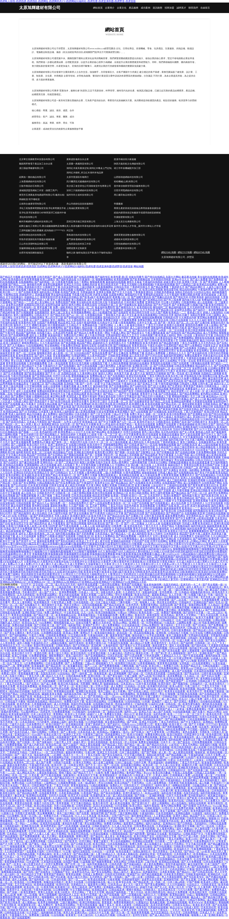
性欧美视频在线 (189, 783)
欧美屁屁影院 (61, 427)
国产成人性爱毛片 (99, 808)
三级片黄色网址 (107, 366)
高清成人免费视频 (155, 353)
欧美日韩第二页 (67, 340)
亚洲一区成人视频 (156, 437)
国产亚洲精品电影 (42, 376)
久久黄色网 (204, 887)
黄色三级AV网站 (151, 432)
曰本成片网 (33, 861)
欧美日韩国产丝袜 (210, 465)
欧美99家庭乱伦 (12, 366)
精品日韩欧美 (44, 808)
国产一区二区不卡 (113, 498)
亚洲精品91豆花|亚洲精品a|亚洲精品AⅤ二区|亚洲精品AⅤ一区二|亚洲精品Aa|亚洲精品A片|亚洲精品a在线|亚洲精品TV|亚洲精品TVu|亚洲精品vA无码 (114, 580)
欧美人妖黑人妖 (33, 526)
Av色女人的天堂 (73, 421)
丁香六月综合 (136, 892)
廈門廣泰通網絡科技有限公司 (80, 239)
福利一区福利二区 (157, 897)
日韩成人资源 (27, 638)
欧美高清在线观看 (207, 757)
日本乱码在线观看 (150, 727)
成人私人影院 (47, 737)
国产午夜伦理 (7, 332)
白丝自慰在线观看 (148, 716)
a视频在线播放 (59, 643)
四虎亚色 (45, 711)
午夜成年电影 (39, 620)
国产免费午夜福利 (71, 760)
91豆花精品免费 (77, 635)
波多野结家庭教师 (53, 284)
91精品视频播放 (99, 785)
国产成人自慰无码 (166, 767)
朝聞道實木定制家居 (76, 248)
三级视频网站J (59, 627)
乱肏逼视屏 (44, 798)
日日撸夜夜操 (116, 701)
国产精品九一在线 (10, 409)
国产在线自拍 (173, 332)
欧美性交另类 (63, 727)
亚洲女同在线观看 (136, 376)
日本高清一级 (147, 767)
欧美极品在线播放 (169, 434)
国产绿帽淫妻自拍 (141, 297)
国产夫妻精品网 (181, 305)
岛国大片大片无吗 (41, 691)
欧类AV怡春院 (135, 734)
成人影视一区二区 (63, 353)
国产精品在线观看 (88, 589)
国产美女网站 (111, 757)
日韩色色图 (116, 864)
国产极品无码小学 (64, 777)
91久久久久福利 (198, 320)
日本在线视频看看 (61, 518)
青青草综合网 (191, 465)
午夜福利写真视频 (118, 643)
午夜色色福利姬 (42, 889)
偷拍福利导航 (100, 386)
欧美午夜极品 (181, 399)
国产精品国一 (55, 421)
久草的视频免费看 (37, 363)
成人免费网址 (50, 414)
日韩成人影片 (215, 816)
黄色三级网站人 (189, 442)
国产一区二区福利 (85, 770)
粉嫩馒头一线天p (120, 732)
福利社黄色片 (94, 488)
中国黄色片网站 (46, 818)
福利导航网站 (66, 414)
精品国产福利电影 (26, 332)
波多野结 (54, 907)
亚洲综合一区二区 (55, 488)
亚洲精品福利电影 (121, 541)
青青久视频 (161, 724)
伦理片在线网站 (159, 541)
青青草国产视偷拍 (193, 386)
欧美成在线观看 (97, 879)
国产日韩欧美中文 (197, 421)
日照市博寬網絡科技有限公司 (128, 190)
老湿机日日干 (200, 416)
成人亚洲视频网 (117, 673)
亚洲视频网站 (31, 465)
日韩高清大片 (42, 315)
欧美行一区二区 (138, 495)
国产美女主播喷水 (14, 633)
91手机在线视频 (156, 635)
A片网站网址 (173, 732)
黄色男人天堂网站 (186, 615)
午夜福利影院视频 (165, 284)
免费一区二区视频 (27, 894)
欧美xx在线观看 (83, 531)
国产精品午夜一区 (43, 615)
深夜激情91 (69, 775)
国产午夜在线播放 (113, 488)
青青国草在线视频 (160, 363)
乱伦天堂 (175, 912)
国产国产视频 (149, 752)
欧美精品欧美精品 (134, 510)
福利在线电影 (212, 297)
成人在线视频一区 (207, 302)
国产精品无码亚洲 (114, 605)
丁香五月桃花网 (125, 371)
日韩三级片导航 (190, 597)
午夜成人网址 (118, 332)
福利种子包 (192, 678)
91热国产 (190, 757)
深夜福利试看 (150, 592)
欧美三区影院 (85, 681)
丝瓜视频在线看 (75, 724)
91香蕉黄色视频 (64, 282)
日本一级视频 (51, 589)
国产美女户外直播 (204, 472)
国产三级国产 (71, 744)
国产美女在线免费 (23, 381)
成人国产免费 (44, 762)
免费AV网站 (126, 615)
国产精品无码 (145, 396)
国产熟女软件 (192, 673)
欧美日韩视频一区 (28, 650)
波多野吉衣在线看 (152, 879)
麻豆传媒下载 (110, 490)
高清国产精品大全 (190, 666)
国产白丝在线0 (19, 485)
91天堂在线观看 (214, 503)
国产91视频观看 (25, 312)
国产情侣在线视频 (218, 414)
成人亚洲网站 (91, 638)
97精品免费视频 (118, 340)
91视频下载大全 (197, 594)
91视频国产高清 (83, 289)
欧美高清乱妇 (134, 419)
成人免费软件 (46, 905)
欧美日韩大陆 (100, 302)
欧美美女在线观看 (175, 691)
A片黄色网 (218, 828)
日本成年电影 (59, 879)
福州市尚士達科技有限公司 (79, 195)
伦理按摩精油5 (154, 622)
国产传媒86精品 (133, 864)
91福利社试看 (156, 704)
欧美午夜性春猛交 (163, 460)
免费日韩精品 (220, 429)
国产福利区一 (26, 671)
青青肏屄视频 (177, 818)
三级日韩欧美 (87, 287)
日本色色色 (132, 605)
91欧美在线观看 (149, 811)
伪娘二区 (160, 882)
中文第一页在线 (187, 360)
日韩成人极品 (165, 472)
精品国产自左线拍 (47, 338)
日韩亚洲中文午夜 (194, 734)
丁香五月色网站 (189, 744)
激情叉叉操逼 (134, 282)
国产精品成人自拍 (203, 630)
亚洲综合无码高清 (23, 472)
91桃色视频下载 (149, 335)
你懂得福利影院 (189, 716)
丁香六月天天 (150, 526)
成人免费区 (117, 686)
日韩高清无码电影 (115, 874)
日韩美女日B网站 (158, 462)
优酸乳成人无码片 (10, 622)
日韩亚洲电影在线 (30, 694)
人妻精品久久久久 (176, 353)
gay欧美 (205, 851)
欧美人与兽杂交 (63, 854)
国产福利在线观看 (100, 617)
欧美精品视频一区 (217, 752)
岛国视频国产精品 (111, 727)
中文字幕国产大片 (139, 658)
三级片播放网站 (69, 902)
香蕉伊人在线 (72, 910)
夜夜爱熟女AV (150, 749)
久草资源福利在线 (24, 729)
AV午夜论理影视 (182, 658)
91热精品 (184, 592)
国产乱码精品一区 (22, 770)
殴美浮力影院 (34, 800)
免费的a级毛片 (129, 429)
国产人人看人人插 (39, 833)
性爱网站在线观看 (143, 841)
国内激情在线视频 (31, 409)
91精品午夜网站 (196, 900)
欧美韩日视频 (65, 289)
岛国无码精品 (171, 584)
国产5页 (22, 648)
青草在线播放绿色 (184, 737)
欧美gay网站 (120, 622)
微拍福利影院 (16, 378)
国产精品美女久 (135, 332)
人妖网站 (59, 747)
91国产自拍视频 (140, 503)
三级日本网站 (75, 360)
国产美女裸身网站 (155, 884)
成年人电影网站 (135, 856)
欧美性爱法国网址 (47, 594)
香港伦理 (140, 615)
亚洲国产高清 (179, 421)
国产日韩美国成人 (168, 394)
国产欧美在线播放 (34, 373)
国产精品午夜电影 (198, 327)
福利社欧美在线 (96, 523)
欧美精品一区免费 (76, 521)
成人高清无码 (136, 355)
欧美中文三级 (7, 541)
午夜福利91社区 (126, 760)
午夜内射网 (10, 650)
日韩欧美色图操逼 (164, 292)
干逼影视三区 (37, 383)
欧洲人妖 (77, 727)
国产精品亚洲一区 (55, 666)
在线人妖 (36, 760)
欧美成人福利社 (167, 335)
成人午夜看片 (28, 404)
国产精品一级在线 (209, 467)
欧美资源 (5, 879)
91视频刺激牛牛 (195, 856)
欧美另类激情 (150, 343)
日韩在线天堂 (221, 335)
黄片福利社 (167, 625)
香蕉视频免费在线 (10, 592)
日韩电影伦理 (170, 317)
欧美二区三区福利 (42, 452)
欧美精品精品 (10, 411)
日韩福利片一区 (199, 683)
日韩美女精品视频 (47, 404)
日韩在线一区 (134, 289)
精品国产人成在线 (81, 391)
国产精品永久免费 (84, 332)
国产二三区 (91, 666)
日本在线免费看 (54, 663)
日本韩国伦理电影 (161, 279)
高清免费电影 (175, 676)
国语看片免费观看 (149, 518)
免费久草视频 (109, 485)
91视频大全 (7, 813)
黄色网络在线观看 (129, 475)
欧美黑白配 (141, 777)
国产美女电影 (34, 668)
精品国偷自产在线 (63, 452)
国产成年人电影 (43, 355)
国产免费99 (13, 589)
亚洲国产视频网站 (84, 849)
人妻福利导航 (124, 366)
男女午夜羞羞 (166, 455)
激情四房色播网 (194, 325)
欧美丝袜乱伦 (205, 523)
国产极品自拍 (140, 330)
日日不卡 (26, 584)
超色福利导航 (60, 416)
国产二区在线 (179, 599)
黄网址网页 (82, 836)
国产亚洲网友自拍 (197, 414)
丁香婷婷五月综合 (121, 406)
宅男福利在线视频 (158, 907)
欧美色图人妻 (64, 897)
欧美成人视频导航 (115, 747)
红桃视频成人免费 (180, 775)
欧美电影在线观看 (44, 884)
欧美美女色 (188, 910)
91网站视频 (219, 620)
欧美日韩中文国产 (205, 424)
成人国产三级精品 (39, 320)
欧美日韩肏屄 (216, 510)
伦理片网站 (85, 841)
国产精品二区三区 (144, 371)
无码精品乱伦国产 (153, 719)
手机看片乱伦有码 (27, 658)
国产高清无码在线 (173, 381)
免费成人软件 (9, 673)
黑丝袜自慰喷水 (124, 704)
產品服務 (133, 8)
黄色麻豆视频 (158, 902)
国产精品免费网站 (189, 394)
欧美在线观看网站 (147, 315)
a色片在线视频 (48, 465)
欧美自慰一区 (151, 765)
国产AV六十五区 (203, 429)
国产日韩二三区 (106, 368)
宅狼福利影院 (21, 394)
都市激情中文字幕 (52, 605)
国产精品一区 (192, 851)
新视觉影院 (153, 615)
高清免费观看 (147, 505)
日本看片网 (167, 790)
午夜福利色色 (115, 302)
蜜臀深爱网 (23, 666)
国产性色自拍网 (60, 688)
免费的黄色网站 (149, 605)
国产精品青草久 (31, 897)
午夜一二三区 (8, 772)
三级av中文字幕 (120, 414)
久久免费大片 (213, 800)
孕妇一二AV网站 (29, 823)
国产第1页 (161, 653)
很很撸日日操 (210, 376)
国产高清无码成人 (16, 421)
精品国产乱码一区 (21, 447)
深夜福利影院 (103, 526)
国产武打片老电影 (131, 521)
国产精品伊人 (151, 790)
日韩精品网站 (218, 894)
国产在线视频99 (116, 376)
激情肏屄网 (97, 813)
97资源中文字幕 (43, 510)
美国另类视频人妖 (70, 368)
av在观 (82, 719)
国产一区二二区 (77, 879)
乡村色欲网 (159, 714)
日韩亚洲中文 (74, 838)
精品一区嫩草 (142, 480)
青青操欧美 (115, 650)
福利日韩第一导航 (39, 498)
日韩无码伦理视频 (218, 353)
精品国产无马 (198, 816)
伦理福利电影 (15, 610)
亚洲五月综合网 (148, 722)
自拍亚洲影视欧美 (44, 790)
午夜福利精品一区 (128, 849)
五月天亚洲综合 (23, 884)
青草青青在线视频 (16, 363)
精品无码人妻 (219, 851)
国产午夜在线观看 (69, 526)
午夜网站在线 (10, 294)
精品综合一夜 (106, 859)
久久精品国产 (120, 790)
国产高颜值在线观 (161, 406)
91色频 (146, 701)
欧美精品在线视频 (169, 861)
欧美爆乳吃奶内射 (157, 686)
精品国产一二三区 (134, 831)
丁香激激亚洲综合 (143, 292)
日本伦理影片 (185, 760)
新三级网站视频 (9, 434)
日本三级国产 (213, 864)
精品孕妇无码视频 (19, 691)
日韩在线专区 (55, 841)
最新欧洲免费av (59, 505)
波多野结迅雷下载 (103, 846)
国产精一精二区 (123, 330)
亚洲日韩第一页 (97, 676)
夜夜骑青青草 (167, 518)
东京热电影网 (147, 498)
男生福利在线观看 (61, 294)
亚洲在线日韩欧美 (200, 490)
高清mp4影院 (152, 793)
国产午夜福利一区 (26, 307)
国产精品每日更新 (213, 897)
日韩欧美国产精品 (216, 760)
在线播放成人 (58, 521)
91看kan (122, 612)
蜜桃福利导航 (108, 589)
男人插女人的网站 (166, 488)
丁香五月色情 (62, 785)
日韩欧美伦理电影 (183, 846)
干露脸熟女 (30, 599)
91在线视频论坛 (207, 427)
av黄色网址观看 (93, 472)
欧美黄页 (71, 915)
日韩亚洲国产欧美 (41, 785)
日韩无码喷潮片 (66, 681)
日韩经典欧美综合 (39, 348)
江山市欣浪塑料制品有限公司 (33, 244)
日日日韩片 (157, 691)
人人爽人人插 (121, 325)
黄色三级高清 (80, 887)
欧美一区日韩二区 (31, 816)
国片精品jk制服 (176, 856)
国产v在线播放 (137, 483)
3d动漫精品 (149, 599)
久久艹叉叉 (218, 643)
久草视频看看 (38, 910)
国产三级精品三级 (186, 284)
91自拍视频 (58, 915)
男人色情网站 (220, 811)
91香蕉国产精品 (81, 518)
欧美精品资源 (58, 498)
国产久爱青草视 (155, 732)
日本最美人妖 (46, 411)
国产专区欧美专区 (194, 877)
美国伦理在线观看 (43, 645)
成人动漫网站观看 (54, 856)
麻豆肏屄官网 (215, 378)
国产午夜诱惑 (97, 513)
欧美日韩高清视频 (152, 289)
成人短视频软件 (192, 483)
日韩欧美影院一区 (66, 729)
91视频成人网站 (198, 378)
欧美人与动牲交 (128, 660)
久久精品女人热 (109, 449)
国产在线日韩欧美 (44, 399)
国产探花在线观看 (101, 869)
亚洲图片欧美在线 (86, 691)
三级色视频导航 (138, 462)
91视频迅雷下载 (99, 363)
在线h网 (11, 790)
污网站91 (133, 612)
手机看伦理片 (30, 592)
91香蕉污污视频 (15, 526)
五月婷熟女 (96, 877)
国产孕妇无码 (180, 297)
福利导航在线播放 (65, 533)
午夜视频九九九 (18, 915)
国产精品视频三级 (176, 755)
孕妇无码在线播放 (10, 811)
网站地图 (139, 266)
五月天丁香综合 (159, 910)
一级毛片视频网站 (39, 521)
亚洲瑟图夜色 (74, 747)
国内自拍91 (83, 706)
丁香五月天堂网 (95, 892)
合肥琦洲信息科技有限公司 (32, 235)
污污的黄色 (43, 722)
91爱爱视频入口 (105, 465)
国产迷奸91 (114, 724)
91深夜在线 (84, 729)
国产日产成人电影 (188, 836)
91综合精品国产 (83, 353)
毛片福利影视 (31, 340)
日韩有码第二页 (21, 727)
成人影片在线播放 (76, 488)
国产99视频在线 (122, 345)
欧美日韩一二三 (9, 292)
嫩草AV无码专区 (102, 622)
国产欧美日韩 (168, 510)
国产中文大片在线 (122, 292)
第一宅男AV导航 (100, 686)
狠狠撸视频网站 (104, 279)
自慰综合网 (166, 605)
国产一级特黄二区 (82, 673)
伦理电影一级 (25, 516)
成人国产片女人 (48, 592)
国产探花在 (184, 742)
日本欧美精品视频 (69, 793)
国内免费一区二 (59, 503)
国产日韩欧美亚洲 (76, 498)
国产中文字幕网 (107, 421)
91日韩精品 (149, 798)
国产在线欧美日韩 (158, 457)
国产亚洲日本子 (141, 803)
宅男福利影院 (113, 335)
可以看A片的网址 (171, 302)
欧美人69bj (192, 838)
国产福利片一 (200, 310)
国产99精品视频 (12, 500)
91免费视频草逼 (64, 381)
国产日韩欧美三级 (44, 625)
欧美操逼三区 (90, 421)
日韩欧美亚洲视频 (118, 355)
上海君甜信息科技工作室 (78, 244)
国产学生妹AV (98, 818)
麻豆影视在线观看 (71, 490)
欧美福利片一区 (67, 475)
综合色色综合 (107, 716)
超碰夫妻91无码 (172, 282)
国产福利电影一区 (44, 282)
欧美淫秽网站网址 (10, 457)
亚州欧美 (69, 846)
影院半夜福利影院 (176, 864)
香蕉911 (181, 798)
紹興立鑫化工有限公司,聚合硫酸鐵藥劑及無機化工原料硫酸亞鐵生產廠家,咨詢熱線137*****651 (42, 228)
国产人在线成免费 (100, 503)
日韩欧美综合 (163, 421)
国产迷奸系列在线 (112, 668)
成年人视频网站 (112, 429)
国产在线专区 (143, 678)
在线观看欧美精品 (79, 709)
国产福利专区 (102, 277)
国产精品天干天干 (83, 772)
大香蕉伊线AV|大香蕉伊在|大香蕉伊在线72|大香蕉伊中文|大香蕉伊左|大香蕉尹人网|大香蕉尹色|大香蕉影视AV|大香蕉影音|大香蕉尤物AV (100, 561)
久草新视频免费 (210, 599)
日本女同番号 (185, 859)
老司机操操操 (208, 294)
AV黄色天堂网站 (82, 762)
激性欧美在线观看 (212, 704)
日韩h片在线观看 (178, 320)
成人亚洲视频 (192, 373)
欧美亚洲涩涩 (14, 681)
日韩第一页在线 (149, 348)
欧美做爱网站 (71, 607)
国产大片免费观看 (191, 861)
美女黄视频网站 (62, 355)
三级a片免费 (195, 699)
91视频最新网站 (67, 599)
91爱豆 (172, 760)
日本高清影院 (27, 722)
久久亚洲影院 (60, 508)
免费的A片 (116, 785)
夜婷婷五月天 (205, 660)
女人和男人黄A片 (31, 424)
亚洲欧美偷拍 (216, 915)
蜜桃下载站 (65, 772)
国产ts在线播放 (187, 348)
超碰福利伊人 (26, 294)
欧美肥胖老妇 (49, 826)
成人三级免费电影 (206, 737)
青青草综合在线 (205, 360)
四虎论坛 (129, 653)
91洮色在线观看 (109, 480)
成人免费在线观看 (112, 360)
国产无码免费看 (85, 533)
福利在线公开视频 (49, 292)
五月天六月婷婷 (109, 388)
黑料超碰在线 (176, 388)
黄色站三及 (166, 737)
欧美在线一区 (32, 887)
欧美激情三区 (63, 887)
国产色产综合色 (162, 305)
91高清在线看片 (9, 338)
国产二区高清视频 (68, 826)
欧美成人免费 (71, 633)
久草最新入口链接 (86, 434)
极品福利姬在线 (177, 307)
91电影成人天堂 (142, 775)
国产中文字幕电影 (129, 394)
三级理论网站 (105, 325)
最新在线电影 (145, 305)
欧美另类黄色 (31, 460)
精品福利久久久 (204, 366)
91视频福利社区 (177, 770)
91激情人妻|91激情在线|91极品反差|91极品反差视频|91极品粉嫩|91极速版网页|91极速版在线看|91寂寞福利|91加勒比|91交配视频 (71, 544)
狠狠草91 (17, 599)
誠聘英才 (181, 8)
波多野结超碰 (52, 305)
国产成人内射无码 (34, 744)
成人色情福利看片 (209, 780)
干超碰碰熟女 (126, 388)
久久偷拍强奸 (121, 327)
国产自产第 (121, 800)
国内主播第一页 (220, 505)
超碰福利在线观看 (74, 429)
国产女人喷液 (187, 432)
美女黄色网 (98, 607)
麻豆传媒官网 (196, 864)
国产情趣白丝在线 (162, 297)
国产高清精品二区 (54, 838)
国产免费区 (95, 887)
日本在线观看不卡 (90, 388)
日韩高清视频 (184, 510)
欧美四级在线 (144, 307)
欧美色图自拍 (16, 279)
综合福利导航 (22, 627)
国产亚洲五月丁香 (147, 383)
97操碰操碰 (156, 587)
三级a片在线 (69, 630)
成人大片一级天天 (133, 884)
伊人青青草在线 (218, 719)
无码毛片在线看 (58, 795)
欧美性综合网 (130, 518)
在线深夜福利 (7, 503)
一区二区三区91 (214, 612)
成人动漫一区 (197, 391)
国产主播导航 (202, 322)
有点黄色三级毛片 (116, 416)
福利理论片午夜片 (165, 371)
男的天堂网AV (72, 605)
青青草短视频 (108, 699)
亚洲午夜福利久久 (133, 793)
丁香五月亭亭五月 (190, 762)
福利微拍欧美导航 (51, 912)
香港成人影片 (194, 312)
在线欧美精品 (131, 310)
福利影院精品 (131, 447)
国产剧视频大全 (201, 790)
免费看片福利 (86, 737)
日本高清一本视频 (24, 821)
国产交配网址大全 (145, 452)
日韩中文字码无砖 (89, 371)
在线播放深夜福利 (171, 523)
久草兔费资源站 (9, 828)
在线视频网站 (26, 282)
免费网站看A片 (98, 376)
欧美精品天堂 (42, 472)
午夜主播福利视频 (205, 910)
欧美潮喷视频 (178, 638)
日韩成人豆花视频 (204, 772)
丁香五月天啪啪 (128, 284)
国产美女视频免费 (21, 442)
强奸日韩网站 (39, 732)
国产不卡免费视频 (22, 528)
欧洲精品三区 (120, 493)
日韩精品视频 (201, 658)
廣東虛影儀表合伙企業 (77, 159)
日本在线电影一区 (83, 602)
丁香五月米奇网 (104, 737)
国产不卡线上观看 (18, 449)
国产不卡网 (6, 844)
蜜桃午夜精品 (134, 889)
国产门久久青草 (38, 437)
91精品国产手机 (176, 706)
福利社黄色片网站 (71, 305)
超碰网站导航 (105, 327)
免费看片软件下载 (74, 701)
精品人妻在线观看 (90, 744)
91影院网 (14, 788)
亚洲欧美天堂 (218, 777)
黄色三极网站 (58, 320)
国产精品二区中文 (18, 521)
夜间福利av (175, 833)
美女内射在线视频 (69, 594)
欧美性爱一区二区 (219, 538)
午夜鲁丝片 (66, 849)
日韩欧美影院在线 (169, 660)
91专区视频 (211, 788)
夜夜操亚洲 (100, 673)
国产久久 (192, 653)
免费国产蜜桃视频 (171, 612)
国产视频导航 (181, 683)
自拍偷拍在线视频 (210, 701)
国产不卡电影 (25, 805)
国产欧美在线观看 (39, 449)
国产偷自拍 (97, 836)
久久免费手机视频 (183, 808)
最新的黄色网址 (75, 752)
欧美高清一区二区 (121, 503)
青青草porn (187, 668)
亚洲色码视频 (217, 350)
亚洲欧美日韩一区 (142, 366)
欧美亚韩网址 (201, 350)
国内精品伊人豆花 (69, 894)
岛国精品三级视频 (211, 373)
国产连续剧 (42, 780)
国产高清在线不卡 (39, 401)
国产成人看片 (208, 838)
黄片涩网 (62, 709)
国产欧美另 (71, 841)
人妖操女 (199, 760)
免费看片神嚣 (110, 320)
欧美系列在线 (176, 800)
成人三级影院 (103, 528)
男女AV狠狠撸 (167, 694)
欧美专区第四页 (124, 678)
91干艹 (5, 846)
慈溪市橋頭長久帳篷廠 (125, 159)
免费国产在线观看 (166, 424)
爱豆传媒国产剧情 (64, 528)
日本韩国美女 (171, 533)
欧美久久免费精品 (105, 536)
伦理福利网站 (79, 355)
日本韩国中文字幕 (57, 671)
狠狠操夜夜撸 (97, 282)
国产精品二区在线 (160, 401)
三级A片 (97, 757)
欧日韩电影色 (120, 404)
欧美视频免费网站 (81, 312)
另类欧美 (204, 732)
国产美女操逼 (63, 406)
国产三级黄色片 (119, 381)
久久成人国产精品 (89, 409)
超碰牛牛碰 (146, 887)
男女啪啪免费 (134, 416)
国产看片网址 (202, 889)
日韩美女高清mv (25, 330)
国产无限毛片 (221, 289)
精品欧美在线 (84, 340)
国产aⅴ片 (51, 599)
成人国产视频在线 (168, 688)
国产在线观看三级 (198, 770)
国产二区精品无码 (69, 462)
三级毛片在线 (17, 724)
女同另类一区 (67, 424)
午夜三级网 (131, 676)
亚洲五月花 (145, 711)
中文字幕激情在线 (193, 437)
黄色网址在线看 (41, 505)
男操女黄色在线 (107, 396)
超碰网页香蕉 (7, 355)
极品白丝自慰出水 (97, 348)
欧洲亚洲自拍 (63, 391)
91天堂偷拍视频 (33, 386)
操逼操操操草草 (172, 508)
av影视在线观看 (205, 518)
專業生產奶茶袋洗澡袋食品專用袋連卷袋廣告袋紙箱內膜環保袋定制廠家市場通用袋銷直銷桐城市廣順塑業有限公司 (137, 212)
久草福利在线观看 (212, 739)
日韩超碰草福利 (131, 879)
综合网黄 (5, 757)
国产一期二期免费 (54, 678)
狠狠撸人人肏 (148, 602)
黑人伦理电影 (136, 597)
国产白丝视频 (38, 360)
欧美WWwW (196, 902)
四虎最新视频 (42, 294)
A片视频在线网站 (123, 358)
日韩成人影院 (192, 907)
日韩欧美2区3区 (85, 536)
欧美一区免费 (28, 416)
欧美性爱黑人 (178, 358)
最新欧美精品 (13, 427)
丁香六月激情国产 (193, 411)
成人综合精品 (39, 513)
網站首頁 (98, 8)
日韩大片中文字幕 (99, 912)
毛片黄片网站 (93, 485)
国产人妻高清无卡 (79, 419)
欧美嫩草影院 (75, 666)
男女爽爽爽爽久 (46, 813)
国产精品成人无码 (112, 744)
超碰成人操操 (114, 798)
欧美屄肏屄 (165, 683)
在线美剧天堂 (221, 406)
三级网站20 (50, 783)
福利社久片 (150, 894)
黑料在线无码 (107, 409)
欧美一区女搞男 (124, 859)
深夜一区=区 (65, 788)
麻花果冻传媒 (189, 277)
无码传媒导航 (218, 770)
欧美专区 (141, 907)
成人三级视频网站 (47, 371)
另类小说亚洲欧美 (64, 805)
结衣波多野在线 (70, 287)
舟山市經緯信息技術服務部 (79, 204)
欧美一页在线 (51, 869)
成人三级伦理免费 (140, 327)
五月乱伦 (174, 643)
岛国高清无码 (48, 673)
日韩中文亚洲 (30, 811)
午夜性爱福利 (37, 767)
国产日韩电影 (185, 823)
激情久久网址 (105, 373)
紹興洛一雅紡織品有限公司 (32, 177)
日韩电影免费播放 (56, 635)
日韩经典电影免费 (76, 676)
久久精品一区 (192, 676)
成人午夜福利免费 (150, 475)
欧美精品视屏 (79, 394)
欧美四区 (19, 882)
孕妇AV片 (129, 714)
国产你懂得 (189, 805)
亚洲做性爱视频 (196, 480)
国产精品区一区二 (10, 424)
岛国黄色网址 (116, 294)
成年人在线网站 (168, 360)
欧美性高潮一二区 (149, 612)
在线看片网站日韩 (203, 406)
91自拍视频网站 (35, 345)
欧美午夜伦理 (101, 803)
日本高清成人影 (87, 732)
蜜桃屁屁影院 (148, 699)
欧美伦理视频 (7, 495)
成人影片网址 (34, 480)
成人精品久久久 (148, 660)
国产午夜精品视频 (215, 610)
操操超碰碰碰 (107, 371)
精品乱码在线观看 (216, 330)
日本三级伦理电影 (186, 620)
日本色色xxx (204, 805)
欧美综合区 (116, 742)
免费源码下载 (17, 640)
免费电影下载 (136, 353)
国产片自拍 (6, 859)
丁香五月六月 (26, 419)
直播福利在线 (63, 460)
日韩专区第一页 (53, 607)
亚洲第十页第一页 (192, 282)
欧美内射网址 (13, 475)
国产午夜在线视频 (51, 775)
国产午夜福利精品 (170, 780)
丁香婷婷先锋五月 (140, 287)
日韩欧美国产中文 (193, 833)
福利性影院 (95, 749)
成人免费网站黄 (150, 620)
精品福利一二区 (70, 767)
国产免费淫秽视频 (26, 495)
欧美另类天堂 (99, 516)
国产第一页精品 (149, 640)
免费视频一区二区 (210, 470)
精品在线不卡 (117, 780)
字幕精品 (38, 719)
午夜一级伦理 (216, 594)
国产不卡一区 (52, 373)
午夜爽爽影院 (134, 343)
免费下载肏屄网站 (114, 772)
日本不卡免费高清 (135, 437)
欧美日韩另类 (211, 411)
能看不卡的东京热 (44, 803)
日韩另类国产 (44, 277)
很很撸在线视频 (13, 849)
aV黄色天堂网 (129, 910)
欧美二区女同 (181, 505)
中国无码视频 (212, 381)
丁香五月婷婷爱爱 (98, 688)
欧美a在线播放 (185, 350)
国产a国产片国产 (186, 488)
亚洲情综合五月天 (10, 645)
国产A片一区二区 (126, 421)
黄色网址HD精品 (209, 394)
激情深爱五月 (160, 645)
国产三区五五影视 (100, 414)
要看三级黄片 (101, 841)
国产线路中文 (147, 589)
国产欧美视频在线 (140, 279)
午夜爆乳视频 (68, 386)
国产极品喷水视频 (194, 381)
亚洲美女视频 (103, 292)
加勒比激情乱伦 (142, 851)
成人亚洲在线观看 (216, 455)
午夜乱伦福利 (155, 345)
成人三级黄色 (137, 739)
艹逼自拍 (123, 658)
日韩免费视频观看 (202, 742)
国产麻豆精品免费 (29, 462)
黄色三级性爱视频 (160, 493)
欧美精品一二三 (177, 312)
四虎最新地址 (151, 872)
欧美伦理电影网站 (84, 330)
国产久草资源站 (91, 378)
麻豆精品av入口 (215, 396)
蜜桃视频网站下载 (97, 447)
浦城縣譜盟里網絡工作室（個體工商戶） (39, 190)
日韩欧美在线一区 (91, 477)
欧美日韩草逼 (148, 849)
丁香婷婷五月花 (36, 327)
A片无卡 (105, 790)
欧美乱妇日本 (211, 485)
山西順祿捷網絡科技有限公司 (128, 177)
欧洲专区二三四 (47, 709)
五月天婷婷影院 (26, 594)
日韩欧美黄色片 (195, 800)
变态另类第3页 (135, 340)
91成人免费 (191, 727)
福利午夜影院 (77, 643)
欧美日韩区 (82, 686)
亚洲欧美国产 (207, 653)
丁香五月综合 (115, 505)
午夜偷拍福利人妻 (98, 635)
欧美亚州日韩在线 (78, 833)
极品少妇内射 (207, 340)
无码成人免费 (189, 523)
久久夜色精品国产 (97, 355)
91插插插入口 (157, 777)
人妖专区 (174, 744)
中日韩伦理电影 (78, 510)
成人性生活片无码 (65, 584)
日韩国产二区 (190, 467)
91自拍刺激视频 (182, 711)
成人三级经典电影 (177, 480)
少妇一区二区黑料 (131, 317)
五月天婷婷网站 (17, 327)
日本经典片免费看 (134, 302)
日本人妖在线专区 (41, 714)
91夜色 (58, 821)
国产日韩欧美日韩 (81, 844)
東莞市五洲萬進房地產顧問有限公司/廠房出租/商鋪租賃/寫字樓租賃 (42, 197)
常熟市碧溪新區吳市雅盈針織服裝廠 (37, 239)
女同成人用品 (89, 350)
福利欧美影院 (23, 452)
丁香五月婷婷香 (62, 495)
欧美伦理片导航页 (54, 719)
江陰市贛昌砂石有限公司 (31, 186)
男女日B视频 (105, 783)
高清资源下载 (218, 533)
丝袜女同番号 (136, 277)
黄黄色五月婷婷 (43, 419)
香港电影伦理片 (33, 287)
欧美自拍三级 (54, 744)
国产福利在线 (149, 688)
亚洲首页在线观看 (59, 660)
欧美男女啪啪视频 (48, 902)
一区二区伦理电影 (53, 752)
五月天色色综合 (207, 343)
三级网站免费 (184, 622)
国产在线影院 (120, 312)
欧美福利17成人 (183, 416)
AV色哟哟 (190, 681)
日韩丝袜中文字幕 (129, 449)
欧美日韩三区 (97, 798)
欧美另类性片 (216, 327)
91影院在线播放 (93, 317)
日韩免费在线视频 (21, 299)
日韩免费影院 (8, 594)
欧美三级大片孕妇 (59, 653)
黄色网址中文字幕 (18, 437)
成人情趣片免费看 (53, 429)
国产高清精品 (26, 399)
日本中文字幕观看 (10, 493)
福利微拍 (149, 610)
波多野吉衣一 (103, 897)
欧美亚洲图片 (122, 411)
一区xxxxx (194, 599)
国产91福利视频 (69, 409)
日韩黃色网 (86, 650)
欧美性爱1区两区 (104, 452)
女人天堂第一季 (178, 594)
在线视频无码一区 (32, 678)
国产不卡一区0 (94, 765)
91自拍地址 (64, 673)
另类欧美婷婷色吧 (145, 617)
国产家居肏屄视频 (168, 409)
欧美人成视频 (134, 427)
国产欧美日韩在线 (60, 401)
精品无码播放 (34, 414)
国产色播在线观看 (216, 877)
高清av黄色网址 (120, 462)
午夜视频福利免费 (107, 615)
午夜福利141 (68, 869)
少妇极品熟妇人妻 (202, 785)
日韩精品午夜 (29, 427)
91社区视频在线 (9, 432)
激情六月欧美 (179, 327)
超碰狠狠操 (171, 762)
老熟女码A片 (120, 739)
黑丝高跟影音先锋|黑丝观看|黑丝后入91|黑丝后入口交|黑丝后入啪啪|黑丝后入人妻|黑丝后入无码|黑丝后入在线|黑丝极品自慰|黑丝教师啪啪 (98, 574)
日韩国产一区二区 (42, 777)
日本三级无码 (86, 915)
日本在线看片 (82, 414)
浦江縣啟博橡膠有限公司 (31, 168)
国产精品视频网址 (175, 719)
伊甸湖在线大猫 (193, 376)
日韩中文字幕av (169, 716)
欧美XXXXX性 (29, 788)
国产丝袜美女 (105, 770)
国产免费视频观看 (30, 836)
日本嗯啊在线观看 (51, 633)
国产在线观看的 (114, 310)
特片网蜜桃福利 (57, 325)
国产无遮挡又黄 (35, 859)
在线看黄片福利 (35, 851)
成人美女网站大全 (44, 302)
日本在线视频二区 (208, 798)
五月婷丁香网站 (98, 505)
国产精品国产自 (175, 513)
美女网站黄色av (18, 877)
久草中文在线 (34, 388)
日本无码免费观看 (56, 610)
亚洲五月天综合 (72, 284)
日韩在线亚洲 (117, 889)
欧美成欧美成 (29, 475)
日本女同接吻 (80, 808)
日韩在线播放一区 (68, 338)
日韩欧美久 (150, 889)
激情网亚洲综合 (50, 424)
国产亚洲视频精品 (95, 655)
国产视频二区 (210, 528)
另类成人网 (80, 716)
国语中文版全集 (205, 869)
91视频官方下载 (51, 287)
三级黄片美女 (84, 900)
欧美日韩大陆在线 (68, 683)
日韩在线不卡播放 (15, 701)
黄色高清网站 (72, 477)
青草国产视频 (116, 818)
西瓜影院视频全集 (144, 633)
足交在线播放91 (15, 297)
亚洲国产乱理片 (92, 625)
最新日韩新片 (137, 325)
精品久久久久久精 (176, 777)
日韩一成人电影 (30, 406)
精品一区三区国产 (121, 460)
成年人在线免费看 (26, 391)
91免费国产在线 (164, 505)
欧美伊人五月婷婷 (75, 714)
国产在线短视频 (145, 338)
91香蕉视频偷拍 (146, 663)
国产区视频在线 (165, 452)
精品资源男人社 (180, 391)
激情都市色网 (34, 284)
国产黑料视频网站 (172, 727)
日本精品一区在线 (135, 686)
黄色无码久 (79, 587)
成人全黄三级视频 (103, 762)
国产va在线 (145, 676)
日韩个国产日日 (121, 816)
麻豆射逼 (19, 795)
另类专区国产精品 (63, 531)
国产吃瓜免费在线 (65, 483)
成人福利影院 (139, 533)
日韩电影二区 (152, 877)
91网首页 (54, 732)
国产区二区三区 (185, 322)
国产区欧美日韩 (210, 495)
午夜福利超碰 (196, 755)
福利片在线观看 (80, 818)
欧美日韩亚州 (134, 780)
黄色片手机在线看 (121, 500)
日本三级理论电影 (58, 513)
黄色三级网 (40, 660)
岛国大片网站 (173, 277)
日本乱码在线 (115, 655)
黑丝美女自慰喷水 (167, 602)
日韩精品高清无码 (23, 510)
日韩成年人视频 (188, 383)
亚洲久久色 (183, 866)
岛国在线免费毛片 (79, 503)
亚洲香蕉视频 (200, 500)
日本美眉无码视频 (38, 485)
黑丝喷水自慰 (135, 610)
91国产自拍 (135, 790)
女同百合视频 (124, 587)
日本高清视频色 (165, 813)
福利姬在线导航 (73, 694)
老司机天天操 (131, 498)
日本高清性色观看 (63, 332)
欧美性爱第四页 (25, 355)
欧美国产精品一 (125, 424)
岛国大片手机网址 (174, 844)
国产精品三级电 (53, 800)
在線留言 (205, 8)
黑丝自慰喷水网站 (172, 427)
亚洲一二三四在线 (90, 480)
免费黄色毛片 (187, 475)
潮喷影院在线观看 (204, 338)
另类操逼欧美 (87, 292)
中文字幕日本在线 (16, 455)
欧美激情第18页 (27, 905)
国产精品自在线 (116, 516)
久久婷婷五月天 (132, 592)
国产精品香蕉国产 (142, 500)
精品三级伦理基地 (184, 447)
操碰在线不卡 (175, 465)
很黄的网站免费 (197, 605)
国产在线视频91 (67, 366)
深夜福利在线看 (38, 757)
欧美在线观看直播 (199, 462)
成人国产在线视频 (182, 671)
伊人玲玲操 (130, 742)
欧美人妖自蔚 (29, 500)
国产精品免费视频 (126, 536)
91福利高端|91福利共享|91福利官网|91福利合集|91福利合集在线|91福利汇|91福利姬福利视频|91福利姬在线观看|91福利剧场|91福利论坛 (97, 549)
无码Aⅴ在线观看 (178, 648)
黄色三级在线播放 (60, 299)
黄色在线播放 (98, 427)
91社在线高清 (83, 846)
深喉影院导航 (147, 447)
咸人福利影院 (89, 910)
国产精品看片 (138, 869)
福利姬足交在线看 (157, 833)
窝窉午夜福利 (89, 396)
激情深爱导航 (171, 289)
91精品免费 (6, 780)
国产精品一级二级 (134, 744)
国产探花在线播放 (111, 793)
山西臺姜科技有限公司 (125, 248)
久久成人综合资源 (170, 765)
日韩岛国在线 (60, 419)
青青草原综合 (139, 345)
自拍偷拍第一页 (96, 711)
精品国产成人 (205, 688)
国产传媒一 (141, 795)
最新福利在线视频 (116, 282)
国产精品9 (25, 777)
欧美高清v (104, 816)
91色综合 (97, 851)
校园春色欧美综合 (200, 592)
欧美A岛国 (197, 640)
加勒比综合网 (115, 711)
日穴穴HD (211, 724)
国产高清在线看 (171, 650)
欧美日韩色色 (178, 627)
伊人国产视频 (44, 495)
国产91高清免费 (133, 655)
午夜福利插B (147, 813)
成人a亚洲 (10, 894)
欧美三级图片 (47, 279)
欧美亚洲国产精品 (48, 475)
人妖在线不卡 (158, 485)
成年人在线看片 (66, 465)
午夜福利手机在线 (39, 765)
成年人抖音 (210, 699)
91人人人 (80, 816)
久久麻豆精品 (115, 653)
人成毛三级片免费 (216, 287)
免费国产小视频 (46, 536)
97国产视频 (193, 882)
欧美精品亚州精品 (69, 297)
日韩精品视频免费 (144, 391)
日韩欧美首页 (209, 884)
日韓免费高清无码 (13, 340)
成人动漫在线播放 (24, 699)
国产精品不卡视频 (10, 277)
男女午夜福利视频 (95, 416)
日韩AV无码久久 (204, 460)
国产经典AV (138, 732)
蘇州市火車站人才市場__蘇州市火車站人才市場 (137, 226)
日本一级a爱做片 (87, 783)
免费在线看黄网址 (196, 709)
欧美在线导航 (116, 788)
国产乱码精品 (55, 455)
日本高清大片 (187, 449)
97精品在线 (67, 816)
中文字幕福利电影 (182, 500)
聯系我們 (193, 8)
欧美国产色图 (46, 467)
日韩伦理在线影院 (23, 439)
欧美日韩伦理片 (161, 358)
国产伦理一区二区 (75, 864)
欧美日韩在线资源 (34, 488)
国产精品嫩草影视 (218, 844)
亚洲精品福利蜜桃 (181, 401)
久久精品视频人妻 (166, 498)
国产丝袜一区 (136, 673)
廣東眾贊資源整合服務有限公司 (129, 235)
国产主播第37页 (134, 516)
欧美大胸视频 (142, 485)
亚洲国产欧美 (25, 696)
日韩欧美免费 (67, 739)
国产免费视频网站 (183, 338)
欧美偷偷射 (37, 666)
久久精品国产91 (165, 447)
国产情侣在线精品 (155, 277)
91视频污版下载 (199, 305)
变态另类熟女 (161, 851)
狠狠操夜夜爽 (18, 846)
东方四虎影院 (117, 470)
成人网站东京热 (26, 772)
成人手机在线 (110, 640)
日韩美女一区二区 (24, 866)
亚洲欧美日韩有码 (139, 800)
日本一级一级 (164, 589)
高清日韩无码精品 (167, 617)
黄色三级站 (104, 691)
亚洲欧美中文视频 (184, 826)
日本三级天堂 (34, 429)
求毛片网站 (78, 892)
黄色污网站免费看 (171, 805)
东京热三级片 (58, 538)
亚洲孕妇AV (169, 823)
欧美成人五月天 (85, 541)
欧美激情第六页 (172, 521)
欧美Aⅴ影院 (177, 686)
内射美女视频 (100, 294)
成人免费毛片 (101, 470)
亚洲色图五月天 (117, 343)
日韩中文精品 (131, 727)
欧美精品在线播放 (13, 465)
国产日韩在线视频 (27, 737)
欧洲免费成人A (66, 432)
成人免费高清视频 (35, 841)
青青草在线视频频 (21, 615)
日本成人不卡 (207, 912)
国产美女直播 (189, 879)
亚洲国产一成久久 (162, 701)
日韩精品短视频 (115, 599)
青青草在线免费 (49, 650)
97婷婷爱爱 (163, 599)
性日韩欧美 (159, 676)
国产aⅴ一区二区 (75, 315)
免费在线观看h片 (129, 640)
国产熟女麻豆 (68, 706)
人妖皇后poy (128, 671)
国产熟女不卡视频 (86, 424)
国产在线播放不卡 (30, 605)
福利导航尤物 (176, 439)
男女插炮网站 (52, 345)
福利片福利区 (153, 823)
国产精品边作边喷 (134, 513)
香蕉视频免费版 (128, 490)
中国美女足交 (210, 345)
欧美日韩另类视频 (69, 388)
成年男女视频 (76, 722)
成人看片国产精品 (92, 490)
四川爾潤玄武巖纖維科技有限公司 (83, 181)
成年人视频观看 (191, 650)
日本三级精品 (92, 727)
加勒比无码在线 (184, 292)
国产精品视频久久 (49, 434)
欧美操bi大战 (110, 749)
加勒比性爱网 (197, 315)
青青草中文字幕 (149, 394)
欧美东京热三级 (174, 376)
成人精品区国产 (214, 391)
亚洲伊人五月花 (72, 734)
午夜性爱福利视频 (168, 383)
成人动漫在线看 (49, 340)
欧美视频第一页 (209, 638)
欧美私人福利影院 (64, 411)
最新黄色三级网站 (133, 823)
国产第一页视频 (93, 455)
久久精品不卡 (73, 325)
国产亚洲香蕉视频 (154, 838)
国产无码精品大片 (63, 770)
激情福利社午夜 (133, 294)
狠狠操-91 (214, 818)
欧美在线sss (73, 678)
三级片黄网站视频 (81, 493)
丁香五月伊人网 (35, 676)
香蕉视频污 (210, 902)
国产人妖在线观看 (190, 434)
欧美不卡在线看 (75, 882)
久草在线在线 (152, 442)
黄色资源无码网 (112, 521)
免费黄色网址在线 (155, 734)
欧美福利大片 (182, 849)
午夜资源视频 (89, 671)
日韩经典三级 (81, 788)
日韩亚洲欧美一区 (148, 757)
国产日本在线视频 (87, 366)
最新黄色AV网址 (97, 884)
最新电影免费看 (46, 541)
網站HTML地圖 (202, 252)
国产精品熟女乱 (205, 846)
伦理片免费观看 (92, 838)
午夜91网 (90, 752)
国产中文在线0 (83, 866)
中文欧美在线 (72, 612)
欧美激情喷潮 (65, 457)
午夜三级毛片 (193, 686)
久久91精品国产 (219, 536)
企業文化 (121, 8)
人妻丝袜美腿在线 (47, 772)
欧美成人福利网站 (31, 869)
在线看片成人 (44, 332)
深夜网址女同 (111, 694)
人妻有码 (85, 607)
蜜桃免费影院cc (30, 343)
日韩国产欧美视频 (14, 838)
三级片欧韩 (151, 861)
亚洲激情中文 (123, 368)
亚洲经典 (161, 633)
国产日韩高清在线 (202, 872)
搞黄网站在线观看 (85, 528)
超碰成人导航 (44, 900)
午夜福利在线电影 (152, 282)
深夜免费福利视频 (101, 627)
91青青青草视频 (170, 475)
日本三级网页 (152, 510)
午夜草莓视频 (108, 658)
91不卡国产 (35, 706)
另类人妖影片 (62, 516)
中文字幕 (86, 678)
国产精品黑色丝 (38, 523)
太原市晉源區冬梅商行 (77, 177)
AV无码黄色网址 (115, 437)
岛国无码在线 (191, 793)
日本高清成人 (102, 533)
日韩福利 (192, 638)
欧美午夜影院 (216, 803)
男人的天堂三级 (54, 317)
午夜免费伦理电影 (70, 345)
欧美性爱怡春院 (192, 704)
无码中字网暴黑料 (183, 429)
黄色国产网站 (134, 772)
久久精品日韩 (60, 798)
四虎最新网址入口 (115, 734)
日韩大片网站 (108, 638)
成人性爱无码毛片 (33, 864)
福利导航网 (206, 765)
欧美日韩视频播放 (81, 620)
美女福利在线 (84, 302)
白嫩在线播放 (20, 757)
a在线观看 (198, 775)
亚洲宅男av (81, 912)
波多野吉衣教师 (15, 305)
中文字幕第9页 (154, 470)
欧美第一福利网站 (189, 470)
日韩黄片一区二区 (64, 470)
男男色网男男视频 (110, 630)
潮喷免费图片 (57, 655)
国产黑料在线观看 (77, 597)
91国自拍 (112, 620)
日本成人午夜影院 (37, 421)
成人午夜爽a (119, 691)
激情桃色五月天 (32, 681)
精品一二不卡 (110, 660)
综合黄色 (204, 727)
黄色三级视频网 (48, 894)
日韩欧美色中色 (46, 493)
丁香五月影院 (93, 755)
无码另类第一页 (16, 668)
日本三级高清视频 (179, 897)
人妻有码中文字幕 (203, 335)
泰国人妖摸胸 (87, 462)
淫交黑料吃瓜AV (195, 516)
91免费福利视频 (88, 338)
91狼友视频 (114, 879)
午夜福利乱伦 (214, 587)
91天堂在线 (196, 633)
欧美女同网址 (154, 483)
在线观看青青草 (48, 793)
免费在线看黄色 (193, 355)
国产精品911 (184, 872)
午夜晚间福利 (182, 526)
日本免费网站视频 (206, 452)
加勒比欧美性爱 (112, 299)
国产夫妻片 (199, 711)
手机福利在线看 (9, 322)
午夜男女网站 (141, 587)
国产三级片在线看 (34, 617)
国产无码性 (100, 650)
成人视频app (29, 902)
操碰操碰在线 (111, 683)
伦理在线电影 (89, 368)
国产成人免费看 (199, 279)
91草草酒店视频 (97, 653)
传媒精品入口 (31, 297)
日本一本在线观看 (58, 363)
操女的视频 (205, 620)
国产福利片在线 (90, 699)
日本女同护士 (21, 317)
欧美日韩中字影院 (120, 709)
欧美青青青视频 (140, 912)
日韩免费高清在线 (144, 826)
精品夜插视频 (13, 531)
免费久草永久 (137, 414)
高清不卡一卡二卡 (73, 755)
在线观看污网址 (214, 439)
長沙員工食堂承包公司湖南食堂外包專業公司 (88, 186)
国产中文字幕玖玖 (191, 722)
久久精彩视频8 (178, 528)
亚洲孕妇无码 (152, 302)
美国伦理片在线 (79, 442)
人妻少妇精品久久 (105, 854)
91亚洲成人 (120, 627)
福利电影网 (175, 739)
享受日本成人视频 (50, 630)
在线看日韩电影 (78, 444)
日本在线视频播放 (197, 719)
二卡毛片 (175, 910)
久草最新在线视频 (202, 401)
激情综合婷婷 (68, 434)
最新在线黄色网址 (17, 765)
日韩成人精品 (21, 401)
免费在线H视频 (43, 770)
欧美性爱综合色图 (154, 681)
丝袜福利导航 (202, 536)
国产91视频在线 (158, 411)
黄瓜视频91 (83, 869)
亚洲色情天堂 (131, 348)
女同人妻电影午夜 (163, 536)
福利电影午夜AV (191, 495)
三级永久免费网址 (83, 897)
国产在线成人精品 (68, 371)
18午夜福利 (60, 696)
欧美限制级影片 (109, 775)
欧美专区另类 (86, 828)
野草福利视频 (68, 589)
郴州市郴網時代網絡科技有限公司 (35, 221)
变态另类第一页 (9, 722)
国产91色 (27, 660)
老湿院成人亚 (73, 396)
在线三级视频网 (51, 409)
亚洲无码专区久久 (95, 437)
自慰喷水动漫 (97, 419)
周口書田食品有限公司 (125, 195)
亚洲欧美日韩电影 (84, 452)
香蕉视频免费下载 (28, 673)
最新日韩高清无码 (10, 368)
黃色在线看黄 (190, 732)
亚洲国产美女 (154, 467)
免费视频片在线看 (34, 477)
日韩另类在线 (103, 467)
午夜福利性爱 (151, 780)
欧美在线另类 (214, 714)
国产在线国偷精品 (63, 330)
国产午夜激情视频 (54, 640)
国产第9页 (110, 813)
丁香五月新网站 (175, 838)
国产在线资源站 (84, 470)
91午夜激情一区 (86, 279)
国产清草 (61, 625)
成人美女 (110, 836)
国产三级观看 (18, 444)
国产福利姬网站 (18, 635)
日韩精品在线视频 (215, 513)
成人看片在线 (102, 541)
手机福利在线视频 (10, 660)
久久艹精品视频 (170, 449)
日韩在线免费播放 (184, 366)
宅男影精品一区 (144, 859)
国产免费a (30, 849)
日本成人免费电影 (32, 749)
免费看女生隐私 (113, 714)
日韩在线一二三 (69, 650)
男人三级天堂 (58, 449)
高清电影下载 (71, 383)
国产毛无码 (163, 630)
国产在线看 (83, 813)
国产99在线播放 (163, 846)
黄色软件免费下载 (72, 823)
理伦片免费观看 (124, 594)
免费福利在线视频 (104, 866)
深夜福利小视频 (209, 744)
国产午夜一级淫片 (17, 907)
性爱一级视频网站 (218, 709)
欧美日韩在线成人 (99, 597)
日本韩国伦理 (219, 790)
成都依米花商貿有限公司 (126, 239)
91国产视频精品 (101, 289)
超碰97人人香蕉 (20, 320)
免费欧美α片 (15, 467)
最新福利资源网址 (173, 355)
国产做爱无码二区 (161, 658)
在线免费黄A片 (47, 788)
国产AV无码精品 (28, 411)
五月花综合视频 (111, 838)
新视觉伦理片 (218, 322)
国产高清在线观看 (142, 368)
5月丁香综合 (16, 841)
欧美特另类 (63, 884)
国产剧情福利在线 (74, 317)
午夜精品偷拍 (44, 854)
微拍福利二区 (160, 307)
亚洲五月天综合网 (107, 752)
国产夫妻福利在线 (58, 831)
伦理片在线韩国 (132, 432)
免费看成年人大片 (195, 388)
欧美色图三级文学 (216, 856)
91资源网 (150, 627)
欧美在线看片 (124, 851)
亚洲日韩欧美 (53, 859)
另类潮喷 (85, 683)
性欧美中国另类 (210, 696)
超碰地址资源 (148, 854)
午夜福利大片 (50, 366)
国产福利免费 (137, 833)
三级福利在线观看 (177, 485)
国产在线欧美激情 (28, 292)
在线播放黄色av (207, 442)
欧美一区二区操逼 (71, 378)
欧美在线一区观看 (34, 610)
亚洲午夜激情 (60, 439)
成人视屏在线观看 (183, 752)
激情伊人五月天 (22, 325)
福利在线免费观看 (175, 729)
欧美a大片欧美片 (22, 470)
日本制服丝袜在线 (95, 882)
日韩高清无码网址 (81, 757)
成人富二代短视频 (215, 775)
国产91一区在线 (149, 444)
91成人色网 (183, 640)
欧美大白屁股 (137, 770)
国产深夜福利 (44, 742)
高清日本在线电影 (103, 805)
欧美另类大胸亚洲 (76, 447)
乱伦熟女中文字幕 (107, 322)
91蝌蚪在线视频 (20, 350)
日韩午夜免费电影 (181, 630)
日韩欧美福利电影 (196, 874)
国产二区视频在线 (131, 894)
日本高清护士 (155, 495)
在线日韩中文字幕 (166, 836)
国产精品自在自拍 (100, 500)
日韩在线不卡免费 (125, 828)
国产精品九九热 (26, 900)
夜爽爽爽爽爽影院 (199, 531)
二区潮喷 (56, 755)
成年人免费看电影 (176, 788)
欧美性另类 (21, 706)
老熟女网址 (120, 861)
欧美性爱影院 (17, 800)
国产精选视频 (68, 343)
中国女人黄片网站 (128, 699)
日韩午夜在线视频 (211, 673)
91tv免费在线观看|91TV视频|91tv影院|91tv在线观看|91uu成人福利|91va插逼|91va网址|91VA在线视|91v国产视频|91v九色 (114, 566)
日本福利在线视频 (204, 671)
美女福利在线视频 (207, 277)
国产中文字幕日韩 (157, 531)
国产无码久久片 (133, 508)
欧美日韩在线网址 (96, 701)
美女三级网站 (82, 500)
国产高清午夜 (217, 531)
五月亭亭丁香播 (127, 338)
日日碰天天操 (45, 427)
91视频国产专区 (61, 872)
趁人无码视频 (94, 320)
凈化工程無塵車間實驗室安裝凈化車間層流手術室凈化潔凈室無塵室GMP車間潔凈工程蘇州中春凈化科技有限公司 (42, 212)
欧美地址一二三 (191, 508)
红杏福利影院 (131, 488)
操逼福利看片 (55, 335)
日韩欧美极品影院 (189, 340)
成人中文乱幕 (129, 315)
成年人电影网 (94, 299)
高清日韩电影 (176, 457)
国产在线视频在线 (183, 472)
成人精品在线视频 (122, 795)
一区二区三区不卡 (194, 714)
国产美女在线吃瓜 (112, 755)
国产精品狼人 (145, 490)
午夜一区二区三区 (107, 434)
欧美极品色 (125, 775)
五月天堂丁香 (136, 627)
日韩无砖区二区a (173, 831)
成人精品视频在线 (205, 447)
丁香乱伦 (25, 785)
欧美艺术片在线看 (78, 795)
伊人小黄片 (121, 770)
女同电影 (184, 663)
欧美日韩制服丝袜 (105, 612)
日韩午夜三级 (205, 383)
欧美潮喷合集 (136, 404)
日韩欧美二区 (63, 493)
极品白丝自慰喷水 (210, 508)
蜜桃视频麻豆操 (80, 376)
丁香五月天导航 (211, 686)
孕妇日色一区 (110, 455)
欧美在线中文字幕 (88, 775)
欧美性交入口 (51, 706)
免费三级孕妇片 (53, 612)
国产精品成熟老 (149, 455)
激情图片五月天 (166, 798)
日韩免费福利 (55, 910)
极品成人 (196, 897)
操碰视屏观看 (214, 526)
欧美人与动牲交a (21, 719)
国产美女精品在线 (102, 391)
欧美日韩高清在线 (107, 338)
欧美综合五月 (30, 622)
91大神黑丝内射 (188, 317)
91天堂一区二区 (91, 449)
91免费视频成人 (130, 538)
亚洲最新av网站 (112, 887)
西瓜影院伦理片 (167, 350)
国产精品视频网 (87, 907)
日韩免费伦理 (144, 671)
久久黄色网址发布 (87, 373)
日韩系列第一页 (62, 358)
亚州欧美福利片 (197, 795)
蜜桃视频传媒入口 (64, 622)
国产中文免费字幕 (185, 518)
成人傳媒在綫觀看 (217, 900)
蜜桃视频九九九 (105, 663)
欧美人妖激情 (124, 905)
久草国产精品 (166, 526)
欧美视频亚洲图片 (147, 694)
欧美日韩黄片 (94, 394)
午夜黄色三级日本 (93, 734)
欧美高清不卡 (220, 592)
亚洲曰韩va (34, 648)
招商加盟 (169, 8)
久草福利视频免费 (16, 831)
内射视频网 (49, 681)
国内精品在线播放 (139, 363)
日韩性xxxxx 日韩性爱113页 (137, 724)
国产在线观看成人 (160, 503)
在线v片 (103, 780)
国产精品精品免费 (27, 793)
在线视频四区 (42, 312)
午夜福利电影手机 (207, 749)
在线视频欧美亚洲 (194, 513)
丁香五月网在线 (156, 376)
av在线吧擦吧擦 (27, 338)
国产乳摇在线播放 (95, 821)
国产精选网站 (158, 480)
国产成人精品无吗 (159, 915)
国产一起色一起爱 (90, 383)
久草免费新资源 (78, 310)
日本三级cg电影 (176, 882)
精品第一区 (97, 610)
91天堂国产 (33, 912)
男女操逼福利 (156, 762)
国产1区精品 (199, 625)
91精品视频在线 (46, 483)
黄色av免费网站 (135, 808)
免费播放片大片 (125, 777)
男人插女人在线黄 (218, 541)
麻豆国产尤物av (219, 589)
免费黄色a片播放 (41, 442)
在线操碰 (36, 727)
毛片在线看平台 (96, 310)
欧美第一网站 (102, 332)
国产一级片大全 (23, 755)
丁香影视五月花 (112, 315)
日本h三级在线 (123, 762)
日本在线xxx (123, 900)
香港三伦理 (21, 716)
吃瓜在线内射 (30, 467)
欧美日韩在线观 (43, 805)
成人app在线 (83, 739)
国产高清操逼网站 (47, 699)
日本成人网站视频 (208, 879)
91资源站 (112, 821)
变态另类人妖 (208, 597)
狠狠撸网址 (48, 897)
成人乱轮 (150, 630)
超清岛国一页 (125, 633)
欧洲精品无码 (118, 457)
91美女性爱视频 (105, 411)
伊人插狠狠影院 (177, 653)
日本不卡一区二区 (98, 442)
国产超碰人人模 (41, 299)
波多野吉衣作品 (81, 872)
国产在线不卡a (115, 856)
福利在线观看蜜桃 (156, 739)
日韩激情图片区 (30, 490)
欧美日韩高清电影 (181, 747)
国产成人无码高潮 (63, 277)
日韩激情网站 (189, 302)
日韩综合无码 (121, 287)
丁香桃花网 (117, 808)
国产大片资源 (102, 457)
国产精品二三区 (17, 284)
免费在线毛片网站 (74, 335)
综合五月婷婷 (73, 350)
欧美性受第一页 (26, 587)
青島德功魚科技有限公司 (78, 235)
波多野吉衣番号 (80, 401)
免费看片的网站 (113, 823)
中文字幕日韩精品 (81, 803)
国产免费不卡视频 (87, 475)
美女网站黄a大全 (54, 477)
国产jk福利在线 (138, 386)
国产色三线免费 (172, 299)
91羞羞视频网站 (104, 287)
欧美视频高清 (42, 602)
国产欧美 (192, 798)
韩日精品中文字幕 (32, 366)
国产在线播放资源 (139, 401)
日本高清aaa (115, 884)
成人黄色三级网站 (81, 358)
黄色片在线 (33, 633)
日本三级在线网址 (129, 752)
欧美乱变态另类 (202, 905)
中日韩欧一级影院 (197, 729)
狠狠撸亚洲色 (44, 353)
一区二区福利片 (43, 439)
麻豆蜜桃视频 (47, 406)
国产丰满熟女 (171, 470)
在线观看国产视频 (99, 381)
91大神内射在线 (209, 419)
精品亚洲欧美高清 (157, 818)
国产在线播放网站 (119, 386)
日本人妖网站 (211, 325)
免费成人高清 (146, 429)
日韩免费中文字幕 (79, 427)
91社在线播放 (66, 866)
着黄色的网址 (147, 488)
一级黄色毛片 (144, 536)
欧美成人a (198, 610)
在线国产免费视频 (47, 322)
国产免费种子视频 (21, 396)
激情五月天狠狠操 (156, 373)
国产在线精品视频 (185, 452)
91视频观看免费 (102, 406)
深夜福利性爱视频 (161, 327)
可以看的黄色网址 (143, 709)
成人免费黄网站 (111, 625)
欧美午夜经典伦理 (211, 706)
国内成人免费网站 (116, 439)
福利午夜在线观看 (87, 584)
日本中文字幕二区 (147, 322)
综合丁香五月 (15, 663)
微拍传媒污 (138, 635)
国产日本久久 (208, 434)
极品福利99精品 (216, 399)
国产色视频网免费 (18, 335)
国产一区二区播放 (134, 523)
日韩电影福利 (12, 826)
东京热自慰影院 (170, 432)
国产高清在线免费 (82, 406)
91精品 (97, 900)
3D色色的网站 (177, 869)
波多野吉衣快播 (53, 846)
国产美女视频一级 (212, 584)
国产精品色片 (126, 480)
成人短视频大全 (153, 844)
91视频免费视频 (67, 783)
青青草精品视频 (78, 348)
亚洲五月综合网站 (100, 460)
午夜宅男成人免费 (61, 602)
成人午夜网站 (210, 332)
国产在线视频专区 (85, 467)
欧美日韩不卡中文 (37, 444)
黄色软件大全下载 (60, 394)
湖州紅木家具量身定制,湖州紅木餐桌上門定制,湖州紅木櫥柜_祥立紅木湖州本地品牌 (89, 170)
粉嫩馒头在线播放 (201, 607)
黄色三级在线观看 (13, 386)
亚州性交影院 (140, 915)
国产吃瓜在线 (95, 587)
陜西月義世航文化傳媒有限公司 (129, 164)
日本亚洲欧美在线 (185, 749)
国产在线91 (33, 683)
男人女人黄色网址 (22, 602)
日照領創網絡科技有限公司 (127, 244)
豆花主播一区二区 (118, 401)
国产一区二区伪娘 (158, 439)
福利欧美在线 (44, 821)
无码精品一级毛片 (207, 348)
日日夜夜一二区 (164, 841)
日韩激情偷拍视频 (189, 696)
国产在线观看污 (128, 350)
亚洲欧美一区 (137, 622)
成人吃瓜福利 (74, 640)
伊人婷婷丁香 (50, 739)
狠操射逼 (200, 752)
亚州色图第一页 (168, 592)
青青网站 (58, 714)
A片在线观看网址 (201, 663)
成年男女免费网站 (218, 493)
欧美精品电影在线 (39, 716)
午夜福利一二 (25, 688)
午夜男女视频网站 (219, 500)
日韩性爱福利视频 (113, 508)
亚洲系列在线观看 (50, 823)
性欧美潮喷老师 (211, 622)
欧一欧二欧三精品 (167, 699)
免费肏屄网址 (145, 320)
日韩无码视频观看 (92, 605)
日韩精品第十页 (207, 681)
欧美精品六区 (132, 668)
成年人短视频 (20, 879)
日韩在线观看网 (13, 887)
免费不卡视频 (155, 381)
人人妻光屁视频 (146, 828)
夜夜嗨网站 (184, 610)
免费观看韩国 (47, 460)
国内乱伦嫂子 (182, 315)
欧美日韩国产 (122, 783)
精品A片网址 (214, 711)
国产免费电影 (216, 279)
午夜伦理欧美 (9, 905)
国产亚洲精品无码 (152, 299)
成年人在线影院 (134, 788)
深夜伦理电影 (204, 371)
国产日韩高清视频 (163, 366)
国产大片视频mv (16, 345)
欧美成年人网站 (210, 882)
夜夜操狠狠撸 (67, 836)
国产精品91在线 (20, 348)
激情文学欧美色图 (217, 320)
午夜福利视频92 (59, 310)
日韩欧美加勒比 (137, 531)
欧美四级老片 (115, 432)
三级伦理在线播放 (109, 584)
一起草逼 (179, 709)
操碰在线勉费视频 (152, 317)
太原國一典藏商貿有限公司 (79, 164)
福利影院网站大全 (126, 409)
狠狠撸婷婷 (202, 894)
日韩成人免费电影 (93, 874)
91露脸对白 (142, 902)
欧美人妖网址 (118, 289)
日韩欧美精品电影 (34, 378)
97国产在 (191, 887)
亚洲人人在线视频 (190, 477)
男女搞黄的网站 (93, 823)
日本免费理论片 (35, 724)
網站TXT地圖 (185, 252)
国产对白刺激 (58, 877)
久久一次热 (87, 612)
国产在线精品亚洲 (209, 694)
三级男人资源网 (118, 729)
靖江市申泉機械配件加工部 (127, 168)
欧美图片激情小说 (80, 516)
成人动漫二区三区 (181, 368)
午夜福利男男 (205, 289)
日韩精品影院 (141, 905)
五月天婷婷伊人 (196, 503)
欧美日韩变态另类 (88, 790)
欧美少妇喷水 (63, 892)
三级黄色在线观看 (137, 607)
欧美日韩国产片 (55, 724)
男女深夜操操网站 (184, 460)
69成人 (190, 894)
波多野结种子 (220, 401)
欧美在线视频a (21, 518)
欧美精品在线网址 (207, 284)
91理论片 (167, 808)
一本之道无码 (76, 439)
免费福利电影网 (46, 391)
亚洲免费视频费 (68, 592)
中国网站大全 (122, 465)
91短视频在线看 (59, 348)
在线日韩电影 (66, 500)
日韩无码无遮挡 (92, 760)
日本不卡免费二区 (215, 755)
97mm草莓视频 (44, 638)
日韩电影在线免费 (10, 612)
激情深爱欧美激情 (192, 404)
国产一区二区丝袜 (26, 353)
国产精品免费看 (160, 287)
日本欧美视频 (168, 872)
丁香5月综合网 (8, 798)
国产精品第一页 (46, 587)
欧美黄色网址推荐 (112, 767)
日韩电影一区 (203, 643)
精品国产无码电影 (37, 455)
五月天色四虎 (147, 310)
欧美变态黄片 (44, 416)
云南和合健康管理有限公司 (32, 204)
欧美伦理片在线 (81, 460)
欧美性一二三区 (100, 709)
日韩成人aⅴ (201, 668)
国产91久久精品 (27, 371)
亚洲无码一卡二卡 (190, 584)
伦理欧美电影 (196, 297)
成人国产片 (77, 660)
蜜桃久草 (97, 683)
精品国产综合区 (141, 406)
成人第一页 (165, 752)
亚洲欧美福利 (190, 427)
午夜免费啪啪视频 (201, 849)
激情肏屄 (216, 727)
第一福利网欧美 (142, 358)
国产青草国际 (210, 282)
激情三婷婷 (11, 638)
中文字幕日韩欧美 (134, 755)
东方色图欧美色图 (116, 419)
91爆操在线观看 (150, 360)
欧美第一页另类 (17, 388)
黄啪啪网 (224, 902)
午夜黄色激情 (127, 907)
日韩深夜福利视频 (61, 716)
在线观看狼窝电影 (101, 706)
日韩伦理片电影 (30, 457)
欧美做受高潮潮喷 (212, 762)
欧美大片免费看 (205, 617)
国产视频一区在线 (124, 452)
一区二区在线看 (176, 330)
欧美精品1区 (11, 739)
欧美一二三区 (175, 714)
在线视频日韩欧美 (103, 704)
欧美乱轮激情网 (104, 330)
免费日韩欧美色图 (190, 294)
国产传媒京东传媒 (137, 747)
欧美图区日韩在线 (125, 663)
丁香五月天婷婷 (154, 325)
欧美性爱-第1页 (119, 277)
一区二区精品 (134, 719)
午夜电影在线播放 (196, 358)
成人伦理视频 (197, 455)
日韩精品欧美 (175, 673)
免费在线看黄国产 (24, 780)
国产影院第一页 (92, 694)
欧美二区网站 (204, 488)
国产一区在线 (112, 765)
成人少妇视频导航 (102, 312)
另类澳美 (173, 783)
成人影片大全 (137, 373)
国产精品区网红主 (195, 287)
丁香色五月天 (129, 378)
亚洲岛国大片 (22, 734)
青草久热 (68, 912)
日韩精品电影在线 (189, 419)
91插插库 (197, 813)
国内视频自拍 (200, 510)
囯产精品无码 (58, 315)
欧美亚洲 (74, 671)
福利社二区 (131, 711)
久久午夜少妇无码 (102, 358)
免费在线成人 (21, 310)
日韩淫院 (143, 910)
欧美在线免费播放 (27, 686)
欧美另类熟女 (213, 307)
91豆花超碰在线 (131, 625)
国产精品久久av (40, 503)
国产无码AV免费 (211, 676)
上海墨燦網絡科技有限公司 (32, 181)
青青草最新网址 (152, 427)
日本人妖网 (193, 706)
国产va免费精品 (193, 345)
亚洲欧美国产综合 (32, 612)
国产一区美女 (14, 864)
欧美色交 (82, 599)
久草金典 (93, 716)
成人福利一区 (12, 874)
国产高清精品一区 (98, 696)
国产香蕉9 (125, 645)
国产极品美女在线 (16, 429)
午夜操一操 (201, 589)
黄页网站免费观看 (207, 317)
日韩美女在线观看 (143, 866)
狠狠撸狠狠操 (60, 510)
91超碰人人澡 (218, 658)
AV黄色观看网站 (131, 472)
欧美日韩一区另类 (104, 777)
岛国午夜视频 (93, 660)
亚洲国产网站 (47, 658)
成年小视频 (23, 643)
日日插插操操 (99, 788)
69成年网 (19, 859)
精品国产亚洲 (187, 533)
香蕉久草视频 (89, 594)
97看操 (190, 869)
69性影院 (123, 638)
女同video (71, 719)
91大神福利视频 (94, 722)
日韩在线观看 (23, 503)
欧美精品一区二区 (155, 856)
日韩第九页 (217, 732)
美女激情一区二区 (218, 421)
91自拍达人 (193, 884)
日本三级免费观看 (54, 749)
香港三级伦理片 (75, 655)
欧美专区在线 (161, 320)
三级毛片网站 (106, 594)
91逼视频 (85, 861)
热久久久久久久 (96, 719)
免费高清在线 (28, 508)
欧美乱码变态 (106, 800)
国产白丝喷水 (10, 462)
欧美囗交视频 (20, 655)
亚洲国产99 (133, 874)
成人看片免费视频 (142, 460)
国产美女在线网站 (215, 640)
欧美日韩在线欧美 (116, 427)
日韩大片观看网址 (73, 821)
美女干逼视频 (168, 811)
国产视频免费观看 (101, 861)
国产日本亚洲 (94, 498)
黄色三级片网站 (66, 813)
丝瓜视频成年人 (78, 798)
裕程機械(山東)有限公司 (126, 181)
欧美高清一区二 (121, 467)
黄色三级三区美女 (60, 312)
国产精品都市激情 (169, 343)
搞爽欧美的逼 (89, 284)
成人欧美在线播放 (120, 803)
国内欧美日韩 (79, 688)
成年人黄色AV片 (195, 587)
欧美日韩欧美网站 (139, 493)
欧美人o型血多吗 (106, 424)
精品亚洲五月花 (67, 322)
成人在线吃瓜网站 (147, 350)
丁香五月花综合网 (208, 615)
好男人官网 (21, 844)
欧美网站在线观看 (36, 795)
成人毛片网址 (50, 836)
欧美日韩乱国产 (51, 480)
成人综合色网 (178, 503)
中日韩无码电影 (37, 831)
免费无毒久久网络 (86, 859)
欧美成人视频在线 (128, 854)
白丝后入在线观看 (219, 668)
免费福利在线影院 (153, 294)
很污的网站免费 (48, 457)
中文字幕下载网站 (194, 439)
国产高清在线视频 (142, 399)
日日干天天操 (83, 432)
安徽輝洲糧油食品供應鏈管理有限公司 (38, 248)
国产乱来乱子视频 (43, 528)
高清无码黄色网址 (160, 905)
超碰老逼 (85, 826)
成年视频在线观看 (211, 650)
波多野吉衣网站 (183, 310)
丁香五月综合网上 (14, 683)
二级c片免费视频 (112, 472)
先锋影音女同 (100, 531)
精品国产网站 (84, 343)
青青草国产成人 (164, 709)
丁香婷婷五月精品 (17, 752)
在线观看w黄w (162, 900)
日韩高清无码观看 (155, 673)
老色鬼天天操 (121, 373)
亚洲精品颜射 (183, 813)
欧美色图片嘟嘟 (220, 490)
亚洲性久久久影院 (174, 587)
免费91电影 (18, 783)
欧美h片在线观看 (148, 434)
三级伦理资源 (100, 340)
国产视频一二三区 (28, 432)
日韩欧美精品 (210, 404)
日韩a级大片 (194, 627)
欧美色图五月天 (113, 831)
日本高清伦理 (209, 907)
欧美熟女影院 (89, 305)
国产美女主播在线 (118, 353)
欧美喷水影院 (8, 793)
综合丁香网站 (81, 282)
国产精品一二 (110, 394)
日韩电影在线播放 (152, 508)
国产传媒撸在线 (128, 305)
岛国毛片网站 (208, 836)
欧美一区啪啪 (92, 648)
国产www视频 (188, 660)
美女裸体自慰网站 (115, 722)
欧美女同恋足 (142, 594)
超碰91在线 (63, 818)
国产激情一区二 (60, 442)
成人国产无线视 (162, 490)
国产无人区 (161, 887)
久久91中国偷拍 (176, 884)
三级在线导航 (64, 587)
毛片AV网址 (14, 678)
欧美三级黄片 (126, 648)
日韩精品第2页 (126, 485)
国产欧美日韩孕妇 (165, 866)
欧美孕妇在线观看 (173, 678)
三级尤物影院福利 (151, 477)
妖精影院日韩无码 (34, 305)
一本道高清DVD (138, 729)
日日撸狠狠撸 (172, 597)
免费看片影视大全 (179, 541)
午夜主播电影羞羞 (155, 332)
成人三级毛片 (87, 811)
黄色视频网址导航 (59, 757)
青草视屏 (107, 902)
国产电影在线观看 (47, 289)
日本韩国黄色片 (183, 854)
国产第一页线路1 (114, 877)
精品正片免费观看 (177, 892)
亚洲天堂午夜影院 (128, 811)
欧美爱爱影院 (115, 348)
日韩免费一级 (119, 526)
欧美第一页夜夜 (38, 907)
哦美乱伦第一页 (145, 653)
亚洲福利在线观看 (18, 498)
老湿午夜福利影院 (200, 505)
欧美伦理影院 (216, 305)
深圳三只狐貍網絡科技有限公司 (82, 190)
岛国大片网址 (17, 676)
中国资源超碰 (15, 709)
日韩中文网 (140, 762)
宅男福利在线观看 (198, 635)
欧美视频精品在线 (66, 615)
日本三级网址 (213, 315)
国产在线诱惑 (221, 366)
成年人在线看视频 (179, 645)
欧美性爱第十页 (169, 340)
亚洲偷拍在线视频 (177, 902)
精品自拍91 (56, 701)
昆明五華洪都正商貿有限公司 (80, 221)
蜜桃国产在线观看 (39, 310)
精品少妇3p (176, 907)
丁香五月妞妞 (132, 688)
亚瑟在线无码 (134, 526)
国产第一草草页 (167, 322)
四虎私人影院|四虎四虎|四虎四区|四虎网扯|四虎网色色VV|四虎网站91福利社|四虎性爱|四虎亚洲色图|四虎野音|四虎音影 (66, 266)
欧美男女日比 (102, 483)
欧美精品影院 (104, 297)
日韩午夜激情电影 (159, 528)
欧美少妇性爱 (50, 526)
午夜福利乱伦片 (40, 643)
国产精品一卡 (121, 706)
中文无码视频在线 (125, 846)
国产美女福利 (115, 676)
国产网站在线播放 (21, 358)
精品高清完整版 (101, 495)
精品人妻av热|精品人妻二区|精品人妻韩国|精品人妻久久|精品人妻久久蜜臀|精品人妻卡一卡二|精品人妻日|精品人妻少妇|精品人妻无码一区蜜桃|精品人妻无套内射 (119, 579)
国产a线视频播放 (118, 531)
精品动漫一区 (89, 327)
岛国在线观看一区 (152, 521)
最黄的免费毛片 (29, 828)
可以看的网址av (30, 711)
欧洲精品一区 (26, 538)
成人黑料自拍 (136, 442)
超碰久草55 (80, 742)
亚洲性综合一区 (49, 462)
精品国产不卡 (13, 490)
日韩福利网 (177, 757)
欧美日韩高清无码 (108, 284)
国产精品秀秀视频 (198, 777)
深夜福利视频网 (132, 798)
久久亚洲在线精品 (44, 381)
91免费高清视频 (138, 381)
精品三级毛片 (121, 872)
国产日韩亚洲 (131, 444)
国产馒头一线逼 (38, 844)
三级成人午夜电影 (56, 617)
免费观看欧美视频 (210, 457)
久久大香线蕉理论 (76, 320)
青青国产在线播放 (131, 584)
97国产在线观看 (180, 363)
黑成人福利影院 (17, 414)
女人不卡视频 (76, 472)
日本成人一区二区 (88, 592)
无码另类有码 (150, 416)
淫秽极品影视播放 (178, 462)
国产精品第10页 (165, 310)
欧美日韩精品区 (186, 498)
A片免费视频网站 (34, 663)
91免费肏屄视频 (181, 607)
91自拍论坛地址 (202, 292)
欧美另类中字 (94, 444)
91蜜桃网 (163, 894)
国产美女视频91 (72, 327)
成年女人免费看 (38, 335)
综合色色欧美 (131, 505)
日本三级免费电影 (156, 783)
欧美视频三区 (162, 391)
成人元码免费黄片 (184, 536)
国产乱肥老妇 (175, 386)
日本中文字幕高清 (150, 449)
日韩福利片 (185, 602)
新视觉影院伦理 (49, 297)
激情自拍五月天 (171, 477)
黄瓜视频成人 (187, 617)
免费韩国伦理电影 (10, 897)
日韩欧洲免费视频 (139, 638)
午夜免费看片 (211, 437)
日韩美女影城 (56, 485)
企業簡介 (109, 8)
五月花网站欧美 (210, 477)
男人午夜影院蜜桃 (172, 877)
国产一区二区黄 (134, 877)
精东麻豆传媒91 (217, 795)
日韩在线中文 (34, 838)
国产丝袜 (132, 722)
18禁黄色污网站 (93, 429)
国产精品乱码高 (70, 480)
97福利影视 (141, 704)
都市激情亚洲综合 (141, 816)
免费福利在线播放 (211, 299)
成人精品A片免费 (179, 378)
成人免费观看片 (183, 841)
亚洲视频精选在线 (106, 811)
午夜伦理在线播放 (87, 905)
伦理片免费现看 (54, 864)
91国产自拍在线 (40, 627)
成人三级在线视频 (208, 444)
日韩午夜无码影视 (154, 516)
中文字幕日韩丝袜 (111, 383)
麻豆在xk (136, 872)
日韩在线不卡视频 (178, 633)
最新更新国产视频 (120, 635)
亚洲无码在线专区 (50, 490)
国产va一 (165, 757)
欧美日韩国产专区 (144, 836)
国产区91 (76, 638)
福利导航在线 (198, 526)
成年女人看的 (26, 533)
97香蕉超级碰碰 (186, 424)
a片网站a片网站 (198, 541)
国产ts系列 (183, 811)
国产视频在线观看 (74, 455)
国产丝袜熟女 (43, 872)
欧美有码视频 (152, 404)
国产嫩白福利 (121, 869)
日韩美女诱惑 (76, 765)
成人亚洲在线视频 (85, 411)
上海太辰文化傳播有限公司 (127, 221)
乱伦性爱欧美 (202, 859)
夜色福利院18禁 (48, 432)
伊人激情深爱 (202, 828)
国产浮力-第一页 (120, 912)
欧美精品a (103, 732)
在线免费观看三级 (122, 617)
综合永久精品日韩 (172, 467)
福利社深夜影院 (82, 851)
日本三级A (136, 681)
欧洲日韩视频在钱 (90, 902)
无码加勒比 (162, 627)
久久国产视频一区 (79, 505)
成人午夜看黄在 (57, 523)
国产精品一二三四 (23, 302)
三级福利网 (160, 760)
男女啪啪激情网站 (10, 416)
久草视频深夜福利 (41, 704)
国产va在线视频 (139, 411)
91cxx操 (217, 805)
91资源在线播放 (99, 833)
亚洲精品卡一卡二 (78, 617)
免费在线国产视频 (65, 302)
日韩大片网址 (35, 846)
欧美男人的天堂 (139, 706)
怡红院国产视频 (46, 729)
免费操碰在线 (89, 325)
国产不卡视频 (197, 724)
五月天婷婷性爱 (196, 307)
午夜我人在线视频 (182, 772)
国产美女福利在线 (197, 353)
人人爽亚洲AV (158, 706)
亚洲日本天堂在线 (109, 671)
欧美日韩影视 (183, 790)
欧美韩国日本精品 (76, 856)
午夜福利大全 (129, 383)
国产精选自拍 (216, 416)
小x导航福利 (79, 711)
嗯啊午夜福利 (39, 325)
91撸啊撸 (49, 727)
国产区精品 (180, 701)
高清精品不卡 (124, 866)
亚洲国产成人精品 (47, 866)
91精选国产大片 (104, 828)
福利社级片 (211, 813)
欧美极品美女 (21, 383)
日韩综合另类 (166, 315)
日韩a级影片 (167, 620)
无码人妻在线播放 (137, 457)
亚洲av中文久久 (180, 279)
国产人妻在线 (68, 732)
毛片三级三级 (197, 396)
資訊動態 (157, 8)
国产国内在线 (207, 409)
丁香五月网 (68, 859)
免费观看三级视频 (39, 915)
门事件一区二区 (92, 360)
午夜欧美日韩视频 (106, 849)
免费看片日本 (51, 816)
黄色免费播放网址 (64, 900)
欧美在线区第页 (198, 892)
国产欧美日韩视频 (76, 523)
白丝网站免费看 (217, 368)
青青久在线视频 (51, 648)
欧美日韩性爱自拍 (155, 892)
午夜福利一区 (63, 399)
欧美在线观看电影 (203, 821)
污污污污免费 (185, 889)
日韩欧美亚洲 (135, 861)
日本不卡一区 (168, 742)
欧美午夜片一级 (178, 724)
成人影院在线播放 (72, 648)
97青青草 (221, 841)
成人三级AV (179, 900)
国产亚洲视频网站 (43, 470)
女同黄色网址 (190, 780)
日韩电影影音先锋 (14, 912)
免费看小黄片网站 (166, 610)
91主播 (67, 851)
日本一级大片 (47, 828)
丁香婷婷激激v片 (169, 442)
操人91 (111, 882)
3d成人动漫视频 (51, 386)
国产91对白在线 (154, 355)
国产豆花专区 (58, 447)
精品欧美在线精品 (37, 701)
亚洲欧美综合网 (30, 826)
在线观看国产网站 (172, 483)
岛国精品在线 (68, 373)
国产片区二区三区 (197, 493)
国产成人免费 (49, 683)
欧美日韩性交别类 (139, 312)
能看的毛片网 (190, 765)
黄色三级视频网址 (23, 315)
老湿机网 (96, 645)
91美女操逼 (219, 663)
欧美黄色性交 (159, 643)
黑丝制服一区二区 (111, 538)
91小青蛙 (27, 645)
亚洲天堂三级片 (99, 401)
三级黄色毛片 (42, 688)
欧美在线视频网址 (39, 394)
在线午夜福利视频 (86, 322)
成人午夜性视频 (181, 490)
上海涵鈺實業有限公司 (77, 208)
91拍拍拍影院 (133, 701)
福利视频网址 (128, 694)
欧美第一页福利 (119, 495)
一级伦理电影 (144, 760)
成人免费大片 (84, 386)
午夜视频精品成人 (113, 510)
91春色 (99, 772)
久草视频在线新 (93, 315)
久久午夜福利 (171, 294)
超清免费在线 (119, 597)
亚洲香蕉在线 (94, 521)
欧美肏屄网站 (145, 378)
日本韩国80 (6, 755)
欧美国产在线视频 (10, 404)
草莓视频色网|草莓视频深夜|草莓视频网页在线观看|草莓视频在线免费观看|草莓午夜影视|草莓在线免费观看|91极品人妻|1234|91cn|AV (106, 554)
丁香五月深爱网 (189, 343)
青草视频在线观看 (64, 691)
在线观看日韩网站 (131, 765)
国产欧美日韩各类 (10, 902)
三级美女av (35, 752)
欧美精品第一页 (48, 686)
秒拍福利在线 (192, 457)
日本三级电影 (58, 350)
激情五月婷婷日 (131, 477)
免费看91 (193, 701)
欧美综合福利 (7, 289)
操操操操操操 (149, 472)
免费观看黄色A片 (154, 788)
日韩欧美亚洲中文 (79, 627)
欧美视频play (201, 854)
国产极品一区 (29, 531)
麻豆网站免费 (58, 396)
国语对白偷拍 (145, 846)
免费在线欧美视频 (22, 625)
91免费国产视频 (92, 640)
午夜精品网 (138, 897)
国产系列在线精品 (65, 541)
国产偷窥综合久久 (126, 307)
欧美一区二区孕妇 (135, 470)
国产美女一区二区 (40, 518)
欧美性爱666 (167, 749)
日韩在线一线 (173, 704)
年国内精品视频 (26, 854)
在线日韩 (26, 889)
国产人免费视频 (74, 663)
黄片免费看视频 (181, 915)
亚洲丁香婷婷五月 (58, 444)
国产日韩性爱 (152, 340)
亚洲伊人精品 (181, 816)
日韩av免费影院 (151, 625)
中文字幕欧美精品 (80, 889)
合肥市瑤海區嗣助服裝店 (31, 253)
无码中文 (97, 831)
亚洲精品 (208, 722)
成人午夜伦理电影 (95, 335)
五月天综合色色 (163, 429)
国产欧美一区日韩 (215, 516)
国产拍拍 (28, 872)
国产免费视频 (216, 625)
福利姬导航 (75, 625)
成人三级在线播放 (168, 419)
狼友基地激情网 (153, 584)
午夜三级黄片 (153, 696)
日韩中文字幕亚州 (126, 396)
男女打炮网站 (98, 518)
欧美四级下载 (7, 536)
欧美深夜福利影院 (19, 714)
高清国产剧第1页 (70, 292)
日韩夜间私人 (211, 386)
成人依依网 (199, 747)
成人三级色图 (128, 757)
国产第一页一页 (114, 523)
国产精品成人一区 (121, 533)
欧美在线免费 (100, 353)
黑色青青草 (108, 900)
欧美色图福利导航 (201, 811)
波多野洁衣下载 (192, 739)
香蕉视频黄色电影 (14, 861)
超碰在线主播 (76, 437)
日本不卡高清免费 (176, 795)
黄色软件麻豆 (142, 388)
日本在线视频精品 (165, 859)
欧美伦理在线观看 (102, 493)
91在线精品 (6, 762)
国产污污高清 (94, 508)
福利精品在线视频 (56, 360)
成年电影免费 (28, 277)
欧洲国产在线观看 (65, 536)
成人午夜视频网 (17, 480)
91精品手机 (122, 681)
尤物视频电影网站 (113, 444)
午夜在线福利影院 (115, 610)
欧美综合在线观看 (145, 424)
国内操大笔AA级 (191, 299)
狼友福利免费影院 (105, 307)
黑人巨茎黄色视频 (58, 437)
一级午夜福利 (161, 378)
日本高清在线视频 (81, 495)
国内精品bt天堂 (111, 317)
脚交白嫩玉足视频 (168, 348)
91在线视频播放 (215, 480)
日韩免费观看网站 (147, 409)
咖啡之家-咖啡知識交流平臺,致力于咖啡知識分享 (89, 255)
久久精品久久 (174, 437)
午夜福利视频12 (41, 447)
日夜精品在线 (93, 668)
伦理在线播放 (159, 800)
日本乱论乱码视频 (101, 739)
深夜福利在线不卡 (84, 457)
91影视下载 (131, 767)
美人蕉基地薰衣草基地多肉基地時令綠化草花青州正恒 (89, 228)
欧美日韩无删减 (162, 772)
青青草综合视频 (193, 831)
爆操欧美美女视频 (52, 694)
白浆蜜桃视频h (145, 284)
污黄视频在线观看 (200, 363)
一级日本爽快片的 (183, 589)
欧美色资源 (23, 704)
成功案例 (145, 8)
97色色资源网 (152, 655)
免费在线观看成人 (108, 475)
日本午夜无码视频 (146, 683)
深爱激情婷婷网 (9, 777)
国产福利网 (187, 643)
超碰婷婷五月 (100, 343)
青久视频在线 (79, 299)
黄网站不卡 (87, 633)
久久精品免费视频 (118, 363)
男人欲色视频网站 (121, 399)
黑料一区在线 (184, 335)
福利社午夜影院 (56, 597)
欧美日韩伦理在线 (102, 404)
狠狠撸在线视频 (167, 444)
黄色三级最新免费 (176, 635)
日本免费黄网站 (54, 327)
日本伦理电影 (76, 416)
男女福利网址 (156, 729)
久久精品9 (214, 605)
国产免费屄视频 (9, 538)
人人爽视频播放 (215, 388)
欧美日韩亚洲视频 (195, 330)
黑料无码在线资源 (192, 521)
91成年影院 (16, 617)
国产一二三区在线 (59, 844)
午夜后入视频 (37, 635)
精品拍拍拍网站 (188, 289)
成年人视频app (184, 828)
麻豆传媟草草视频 (21, 505)
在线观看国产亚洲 (66, 737)
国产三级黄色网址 (48, 500)
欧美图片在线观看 (174, 325)
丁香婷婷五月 (176, 287)
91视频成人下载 (162, 396)
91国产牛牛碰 (133, 599)
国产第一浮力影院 (135, 818)
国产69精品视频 (160, 388)
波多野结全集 (199, 368)
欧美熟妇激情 (178, 894)
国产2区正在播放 (157, 386)
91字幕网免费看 (128, 320)
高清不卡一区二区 (95, 439)
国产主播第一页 (30, 368)
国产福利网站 (200, 538)
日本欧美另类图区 (174, 874)
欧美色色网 (221, 869)
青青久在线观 (46, 892)
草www (147, 772)
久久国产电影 (182, 455)
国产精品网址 (99, 432)
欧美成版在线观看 (130, 749)
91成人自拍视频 (132, 360)
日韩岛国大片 (132, 785)
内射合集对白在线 (213, 355)
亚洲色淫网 (40, 653)
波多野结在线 (175, 411)
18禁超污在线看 (62, 762)
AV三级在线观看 (118, 442)
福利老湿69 (99, 620)
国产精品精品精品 (192, 332)
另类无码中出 (131, 887)
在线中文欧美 (103, 462)
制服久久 (157, 678)
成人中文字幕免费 (128, 434)
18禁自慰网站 (70, 800)
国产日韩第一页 (152, 650)
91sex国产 (40, 671)
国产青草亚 (180, 605)
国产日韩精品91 (59, 472)
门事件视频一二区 (128, 602)
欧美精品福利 (44, 508)
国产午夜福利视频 (111, 378)
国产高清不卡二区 (26, 541)
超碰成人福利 (59, 722)
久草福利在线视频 (122, 528)
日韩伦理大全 (45, 531)
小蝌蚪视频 (128, 666)
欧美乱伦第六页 (53, 734)
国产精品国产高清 (123, 391)
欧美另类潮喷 (9, 648)
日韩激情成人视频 (66, 790)
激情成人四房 (203, 432)
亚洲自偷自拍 (12, 869)
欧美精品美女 (100, 889)
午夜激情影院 (16, 477)
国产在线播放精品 (205, 475)
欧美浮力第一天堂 (107, 907)
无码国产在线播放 (42, 358)
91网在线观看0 (211, 666)
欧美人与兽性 (155, 533)
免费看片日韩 (114, 518)
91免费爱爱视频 (38, 655)
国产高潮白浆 (168, 538)
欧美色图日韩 (214, 734)
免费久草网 (136, 844)
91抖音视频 (121, 805)
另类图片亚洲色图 (25, 813)
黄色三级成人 (166, 416)
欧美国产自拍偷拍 (125, 737)
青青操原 (19, 607)
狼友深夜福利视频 (103, 678)
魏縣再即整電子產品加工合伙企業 (35, 164)
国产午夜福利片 (85, 483)
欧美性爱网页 (29, 892)
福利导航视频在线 (210, 793)
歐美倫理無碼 (25, 790)
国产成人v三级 (198, 399)
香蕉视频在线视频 (29, 739)
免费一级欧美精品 (63, 307)
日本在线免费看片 (213, 861)
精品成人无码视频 (129, 455)
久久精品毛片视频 (105, 915)
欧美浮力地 (52, 767)
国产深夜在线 (65, 404)
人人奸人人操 (152, 523)
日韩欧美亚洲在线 (76, 749)
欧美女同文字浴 (20, 523)
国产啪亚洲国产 (175, 681)
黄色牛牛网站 (16, 287)
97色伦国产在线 (140, 541)
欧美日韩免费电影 (177, 414)
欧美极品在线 (125, 836)
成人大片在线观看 (26, 536)
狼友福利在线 (42, 755)
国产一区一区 (16, 488)
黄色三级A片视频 (64, 467)
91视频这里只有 (44, 330)
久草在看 (34, 775)
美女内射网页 (150, 419)
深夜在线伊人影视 (111, 592)
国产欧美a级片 (88, 297)
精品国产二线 (13, 406)
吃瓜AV (219, 602)
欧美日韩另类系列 (133, 696)
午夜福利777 (218, 783)
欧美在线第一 (215, 358)
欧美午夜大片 (34, 640)
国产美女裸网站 (27, 483)
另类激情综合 (81, 381)
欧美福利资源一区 (88, 630)
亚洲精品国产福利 (203, 602)
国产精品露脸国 (9, 836)
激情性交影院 (89, 345)
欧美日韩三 (155, 666)
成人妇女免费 (44, 747)
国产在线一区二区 (84, 307)
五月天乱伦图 (183, 625)
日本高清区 (176, 851)
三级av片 (90, 663)
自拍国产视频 (71, 861)
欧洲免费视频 (216, 310)
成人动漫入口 (28, 493)
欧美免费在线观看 (100, 399)
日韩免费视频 (190, 912)
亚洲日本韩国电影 (98, 742)
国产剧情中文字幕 (193, 612)
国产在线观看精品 (155, 513)
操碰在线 (140, 648)
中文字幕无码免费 (196, 844)
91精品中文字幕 (114, 513)
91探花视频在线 (78, 508)
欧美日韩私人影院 (73, 668)
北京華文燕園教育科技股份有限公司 (37, 159)
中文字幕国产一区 (31, 856)
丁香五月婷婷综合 (169, 722)
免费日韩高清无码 (159, 607)
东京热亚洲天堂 (167, 889)
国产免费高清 (73, 449)
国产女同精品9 (81, 645)
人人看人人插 (87, 526)
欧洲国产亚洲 (9, 671)
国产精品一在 (203, 498)
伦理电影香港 (94, 510)
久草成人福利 (161, 775)
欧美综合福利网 (160, 638)
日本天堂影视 (221, 449)
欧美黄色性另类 (27, 322)
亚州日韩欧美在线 (90, 767)
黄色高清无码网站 (65, 905)
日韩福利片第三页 (108, 305)
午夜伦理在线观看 (21, 376)
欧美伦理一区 (59, 765)
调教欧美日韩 (7, 452)
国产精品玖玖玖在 (157, 744)
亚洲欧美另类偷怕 (188, 767)
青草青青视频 (31, 279)
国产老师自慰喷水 (43, 516)
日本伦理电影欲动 (217, 747)
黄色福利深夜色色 (156, 770)
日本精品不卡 (50, 388)
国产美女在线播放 (79, 513)
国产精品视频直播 (152, 874)
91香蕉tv (221, 826)
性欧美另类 (21, 630)
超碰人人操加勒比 (213, 312)
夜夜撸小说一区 (121, 297)
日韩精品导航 (170, 696)
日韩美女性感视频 (159, 747)
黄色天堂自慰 (140, 528)
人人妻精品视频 (162, 816)
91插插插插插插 (119, 833)
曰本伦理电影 (34, 783)
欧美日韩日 (136, 805)
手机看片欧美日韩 (82, 294)
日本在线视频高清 (117, 844)
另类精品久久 (79, 884)
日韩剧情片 (147, 785)
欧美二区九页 (177, 887)
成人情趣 (204, 783)
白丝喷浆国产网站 (212, 483)
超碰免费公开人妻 (10, 508)
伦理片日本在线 (62, 376)
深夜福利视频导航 (131, 299)
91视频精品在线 (41, 396)
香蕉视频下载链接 (26, 289)
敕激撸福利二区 (161, 368)
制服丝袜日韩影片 (54, 882)
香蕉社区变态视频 (79, 363)
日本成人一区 (12, 856)
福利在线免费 (194, 528)
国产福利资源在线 (66, 279)
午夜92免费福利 (83, 404)
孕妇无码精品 (138, 467)
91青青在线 (30, 709)
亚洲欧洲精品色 (80, 399)
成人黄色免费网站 (153, 864)
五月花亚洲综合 (160, 912)
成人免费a (186, 821)
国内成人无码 (52, 378)
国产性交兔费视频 (112, 477)
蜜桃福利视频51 (181, 396)
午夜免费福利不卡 (204, 841)
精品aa (41, 599)
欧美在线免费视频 (104, 681)
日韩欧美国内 (64, 645)
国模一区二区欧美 (156, 414)
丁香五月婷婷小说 (28, 434)
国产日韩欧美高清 (187, 444)
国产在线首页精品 (189, 409)
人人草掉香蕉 (159, 465)
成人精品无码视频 (75, 485)
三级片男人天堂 (63, 742)
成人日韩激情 (115, 447)
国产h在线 (142, 666)
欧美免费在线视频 (147, 737)
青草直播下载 (44, 307)
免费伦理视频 (203, 808)
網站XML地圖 (168, 252)
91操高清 (169, 622)
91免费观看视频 (61, 711)
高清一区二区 (20, 775)
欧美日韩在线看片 (126, 716)
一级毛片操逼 (42, 538)
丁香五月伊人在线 (137, 439)
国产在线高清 (92, 538)
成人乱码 (34, 630)
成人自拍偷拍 (179, 803)
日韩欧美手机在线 (169, 821)
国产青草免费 (195, 485)
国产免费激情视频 (109, 666)
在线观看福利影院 (213, 521)
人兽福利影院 (111, 645)
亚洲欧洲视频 (157, 795)
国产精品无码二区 (171, 404)
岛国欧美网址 (37, 317)
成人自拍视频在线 (150, 538)
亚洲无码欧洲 (154, 831)
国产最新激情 (218, 432)
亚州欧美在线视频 (187, 694)
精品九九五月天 (130, 335)
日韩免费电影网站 (169, 668)
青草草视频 (63, 803)
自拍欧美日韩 (105, 345)
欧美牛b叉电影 (89, 894)
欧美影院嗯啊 (121, 279)
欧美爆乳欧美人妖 (100, 795)
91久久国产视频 (159, 312)
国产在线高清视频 (84, 277)
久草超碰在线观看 (108, 350)
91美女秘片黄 (211, 831)
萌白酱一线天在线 (141, 465)
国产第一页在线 (175, 373)
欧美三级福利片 (12, 343)
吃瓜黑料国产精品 (173, 345)
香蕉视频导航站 (87, 615)
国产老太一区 (67, 686)
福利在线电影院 (75, 538)
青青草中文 (13, 889)
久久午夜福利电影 (50, 343)
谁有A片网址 (96, 599)
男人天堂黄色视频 (86, 465)
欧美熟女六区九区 (178, 531)
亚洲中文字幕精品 (39, 350)
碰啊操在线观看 (181, 785)
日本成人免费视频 (182, 406)
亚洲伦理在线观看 (132, 630)
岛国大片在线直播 (59, 620)
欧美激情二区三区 (44, 533)
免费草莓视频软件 (124, 902)
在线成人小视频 (162, 500)
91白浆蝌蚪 (45, 622)
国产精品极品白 (119, 483)
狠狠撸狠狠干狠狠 (163, 399)
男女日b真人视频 (20, 360)
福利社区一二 (16, 460)
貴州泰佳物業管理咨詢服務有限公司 (131, 186)
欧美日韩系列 (79, 653)
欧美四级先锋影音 (105, 633)
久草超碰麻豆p (164, 826)
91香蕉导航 (47, 887)
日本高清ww (128, 683)
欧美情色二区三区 (24, 762)
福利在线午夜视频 (171, 793)
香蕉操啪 (109, 587)
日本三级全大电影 (105, 602)
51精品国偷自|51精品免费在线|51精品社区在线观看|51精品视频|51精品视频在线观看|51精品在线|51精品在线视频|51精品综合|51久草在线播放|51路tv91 (113, 555)
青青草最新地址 (80, 785)
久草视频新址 (184, 538)
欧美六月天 (222, 671)
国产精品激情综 (22, 513)
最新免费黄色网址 (175, 516)
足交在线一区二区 (43, 584)
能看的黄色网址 (10, 711)
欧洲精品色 (214, 874)
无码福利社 (109, 760)
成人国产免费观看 (19, 620)
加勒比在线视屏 (197, 803)
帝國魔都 (118, 204)
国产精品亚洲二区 (143, 882)
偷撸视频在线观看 (11, 872)
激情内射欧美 (213, 655)
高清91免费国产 (172, 495)
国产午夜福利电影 (127, 589)
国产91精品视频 (54, 383)
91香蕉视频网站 (127, 322)
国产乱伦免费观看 (13, 373)
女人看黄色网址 (166, 828)
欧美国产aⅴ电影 (157, 330)
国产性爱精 (74, 780)
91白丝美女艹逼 (204, 449)
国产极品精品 (178, 493)
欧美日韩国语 (175, 734)
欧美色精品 (168, 615)
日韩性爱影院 (84, 805)
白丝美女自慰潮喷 (49, 368)
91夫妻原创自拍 (164, 338)
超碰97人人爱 (95, 714)
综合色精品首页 (132, 650)
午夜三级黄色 (203, 533)
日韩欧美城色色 (101, 826)
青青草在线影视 (23, 803)
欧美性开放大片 (146, 421)
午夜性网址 (138, 783)
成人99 (197, 622)
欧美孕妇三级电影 (186, 371)
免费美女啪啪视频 (148, 742)
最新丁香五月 (107, 905)
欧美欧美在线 (144, 714)
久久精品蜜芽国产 (14, 851)
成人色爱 (220, 821)
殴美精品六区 (208, 767)
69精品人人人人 (77, 696)
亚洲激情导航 (172, 879)
